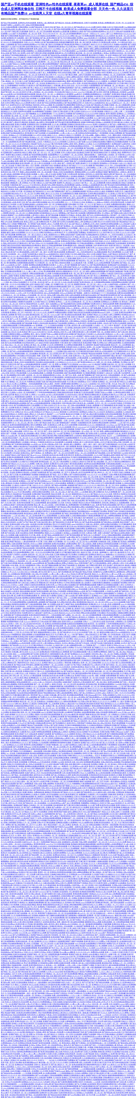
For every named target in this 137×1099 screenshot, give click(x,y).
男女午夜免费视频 (114, 252)
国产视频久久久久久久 (100, 647)
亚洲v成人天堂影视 (64, 490)
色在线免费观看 (6, 552)
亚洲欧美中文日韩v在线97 (59, 464)
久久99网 (113, 1073)
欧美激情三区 (73, 794)
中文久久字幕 (81, 200)
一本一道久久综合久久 (35, 234)
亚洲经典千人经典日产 (116, 528)
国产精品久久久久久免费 (93, 490)
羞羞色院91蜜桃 (99, 79)
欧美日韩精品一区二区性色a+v (71, 1041)
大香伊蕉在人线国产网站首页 (112, 539)
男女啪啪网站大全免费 (26, 779)
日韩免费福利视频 (99, 62)
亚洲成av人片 (13, 135)
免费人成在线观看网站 (64, 693)
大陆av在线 (38, 783)
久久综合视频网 (125, 615)
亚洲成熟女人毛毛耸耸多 (108, 163)
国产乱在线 (98, 643)
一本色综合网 (77, 150)
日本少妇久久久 (101, 336)
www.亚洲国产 (118, 416)
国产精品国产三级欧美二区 (107, 691)
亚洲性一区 (91, 347)
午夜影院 (41, 442)
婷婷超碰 (46, 667)
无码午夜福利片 (53, 1019)
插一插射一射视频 (127, 187)
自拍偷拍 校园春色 (77, 176)
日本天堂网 (39, 388)
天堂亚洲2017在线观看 (47, 490)
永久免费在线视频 (27, 900)
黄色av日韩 (59, 883)
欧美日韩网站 (35, 349)
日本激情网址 (124, 881)
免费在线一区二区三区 (111, 1036)
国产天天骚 (14, 474)
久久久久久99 (31, 29)
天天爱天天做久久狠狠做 (121, 472)
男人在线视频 (116, 120)
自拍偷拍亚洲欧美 (9, 619)
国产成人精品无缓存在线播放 (36, 202)
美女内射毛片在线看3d (82, 59)
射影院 (117, 455)
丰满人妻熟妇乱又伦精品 (10, 483)
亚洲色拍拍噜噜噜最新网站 (20, 425)
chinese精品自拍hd (63, 457)
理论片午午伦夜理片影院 (106, 222)
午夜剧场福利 (51, 907)
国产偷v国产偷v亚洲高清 (76, 831)
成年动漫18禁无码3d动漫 (19, 861)
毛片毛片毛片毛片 (104, 209)
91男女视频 (121, 1084)
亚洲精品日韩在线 (74, 124)
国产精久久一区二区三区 (105, 260)
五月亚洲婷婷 (40, 62)
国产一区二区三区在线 (106, 835)
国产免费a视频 (95, 308)
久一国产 (110, 617)
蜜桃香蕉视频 (88, 407)
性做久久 (124, 1021)
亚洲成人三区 (67, 1077)
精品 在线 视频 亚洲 (72, 764)
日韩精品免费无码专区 (43, 723)
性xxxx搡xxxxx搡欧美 (64, 487)
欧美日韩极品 (73, 1015)
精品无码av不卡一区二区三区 (22, 193)
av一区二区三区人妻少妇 (24, 423)
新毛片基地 (57, 727)
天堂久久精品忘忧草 (68, 152)
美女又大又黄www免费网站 (17, 384)
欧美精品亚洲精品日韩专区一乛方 (82, 146)
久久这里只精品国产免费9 (54, 764)
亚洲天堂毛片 (108, 44)
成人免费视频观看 (72, 505)
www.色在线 (44, 310)
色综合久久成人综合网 (104, 892)
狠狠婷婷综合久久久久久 (81, 494)
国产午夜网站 (52, 595)
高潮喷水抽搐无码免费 (28, 64)
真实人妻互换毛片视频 (24, 379)
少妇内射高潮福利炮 (108, 1082)
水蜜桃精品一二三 (34, 619)
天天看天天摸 (57, 280)
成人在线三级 (105, 898)
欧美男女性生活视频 (66, 334)
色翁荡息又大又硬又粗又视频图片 (78, 706)
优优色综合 (32, 79)
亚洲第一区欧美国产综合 (44, 165)
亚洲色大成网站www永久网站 (16, 88)
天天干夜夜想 (6, 652)
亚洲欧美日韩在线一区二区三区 (39, 708)
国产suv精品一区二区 (36, 639)
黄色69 (75, 881)
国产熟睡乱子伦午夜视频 (88, 859)
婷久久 (87, 308)
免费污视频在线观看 (79, 870)
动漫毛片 (21, 874)
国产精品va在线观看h (59, 485)
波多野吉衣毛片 (15, 105)
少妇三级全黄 (13, 481)
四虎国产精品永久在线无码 (40, 935)
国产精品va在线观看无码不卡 (55, 535)
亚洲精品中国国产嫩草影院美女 (107, 172)
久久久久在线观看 (64, 427)
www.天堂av (18, 66)
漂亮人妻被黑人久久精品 (83, 144)
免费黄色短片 (127, 152)
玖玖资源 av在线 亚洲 (65, 1036)
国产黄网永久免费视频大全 (110, 446)
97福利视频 (107, 924)
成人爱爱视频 (36, 946)
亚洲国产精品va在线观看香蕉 (35, 410)
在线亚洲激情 (54, 343)
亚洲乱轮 (125, 684)
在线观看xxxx (55, 304)
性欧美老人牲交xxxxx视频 (42, 105)
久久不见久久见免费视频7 (70, 848)
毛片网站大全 (102, 343)
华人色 (94, 933)
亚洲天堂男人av (91, 247)
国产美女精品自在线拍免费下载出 (68, 306)
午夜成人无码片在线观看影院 (63, 172)
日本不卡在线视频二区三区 (71, 178)
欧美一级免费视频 (73, 1067)
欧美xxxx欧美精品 (7, 1067)
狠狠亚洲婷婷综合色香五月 (53, 905)
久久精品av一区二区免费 (113, 1028)
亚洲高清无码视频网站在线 (26, 291)
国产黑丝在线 (23, 972)
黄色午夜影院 (111, 113)
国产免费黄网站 (71, 915)
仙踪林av (78, 185)
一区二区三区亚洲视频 (74, 148)
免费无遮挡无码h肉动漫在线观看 (52, 889)
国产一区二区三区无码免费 (64, 453)
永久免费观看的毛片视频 (69, 193)
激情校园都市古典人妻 (58, 654)
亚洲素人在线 (61, 630)
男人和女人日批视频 (31, 943)
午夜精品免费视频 (93, 515)
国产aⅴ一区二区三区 (52, 282)
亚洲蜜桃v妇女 (91, 528)
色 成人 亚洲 (94, 505)
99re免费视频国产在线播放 (42, 111)
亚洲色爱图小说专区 (121, 907)
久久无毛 (57, 150)
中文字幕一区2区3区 (37, 282)
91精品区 (110, 273)
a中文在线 (52, 174)
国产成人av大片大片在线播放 (15, 559)
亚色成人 (33, 442)
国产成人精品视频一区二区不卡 (102, 461)
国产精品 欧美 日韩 (76, 550)
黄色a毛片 (8, 980)
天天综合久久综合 (78, 202)
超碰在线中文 (70, 448)
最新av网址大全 (14, 206)
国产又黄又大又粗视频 (23, 360)
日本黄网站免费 (45, 124)
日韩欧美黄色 (56, 403)
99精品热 (47, 308)
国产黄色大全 (46, 96)
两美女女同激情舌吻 (37, 440)
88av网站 (23, 1060)
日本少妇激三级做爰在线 (93, 399)
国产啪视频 (78, 293)
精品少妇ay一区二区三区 (14, 345)
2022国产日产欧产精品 (24, 522)
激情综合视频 (6, 485)
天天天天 (93, 729)
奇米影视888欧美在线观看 (25, 94)
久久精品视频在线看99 (78, 515)
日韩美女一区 (63, 1034)
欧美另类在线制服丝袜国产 (42, 660)
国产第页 (109, 79)
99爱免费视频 (115, 29)
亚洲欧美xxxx (36, 1039)
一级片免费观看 (67, 520)
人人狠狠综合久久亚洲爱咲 (63, 94)
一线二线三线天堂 (32, 781)
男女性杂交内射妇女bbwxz (121, 349)
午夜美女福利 (57, 559)
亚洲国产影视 (61, 174)
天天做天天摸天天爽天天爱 (66, 109)
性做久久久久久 (71, 92)
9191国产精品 (121, 619)
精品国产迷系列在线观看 (39, 591)
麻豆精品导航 (107, 963)
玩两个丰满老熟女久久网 (52, 425)
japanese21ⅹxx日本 (103, 170)
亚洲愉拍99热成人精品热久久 (116, 338)
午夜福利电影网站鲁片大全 (51, 969)
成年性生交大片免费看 (42, 775)
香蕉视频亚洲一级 (57, 90)
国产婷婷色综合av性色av (42, 790)
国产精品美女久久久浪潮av (109, 1000)
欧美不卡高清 (36, 103)
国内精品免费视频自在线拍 (40, 753)
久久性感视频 (15, 1017)
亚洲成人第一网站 (16, 580)
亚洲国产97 (87, 699)
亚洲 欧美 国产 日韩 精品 (60, 987)
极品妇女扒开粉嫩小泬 (74, 414)
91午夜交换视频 (97, 111)
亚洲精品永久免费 (90, 222)
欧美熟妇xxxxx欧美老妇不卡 (54, 232)
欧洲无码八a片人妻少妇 (40, 170)
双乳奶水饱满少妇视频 (70, 120)
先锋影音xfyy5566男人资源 (62, 356)
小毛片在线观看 (101, 794)
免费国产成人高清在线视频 (48, 1017)
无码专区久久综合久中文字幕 (24, 885)
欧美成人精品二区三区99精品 (15, 118)
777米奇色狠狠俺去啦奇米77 (116, 624)
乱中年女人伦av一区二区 (17, 768)
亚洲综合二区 (114, 330)
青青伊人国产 (63, 550)
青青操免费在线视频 (80, 894)
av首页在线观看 (86, 325)
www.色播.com (119, 574)
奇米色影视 (58, 144)
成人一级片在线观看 (79, 738)
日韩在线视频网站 (68, 559)
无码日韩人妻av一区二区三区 (102, 654)
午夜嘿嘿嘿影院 (94, 85)
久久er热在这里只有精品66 (103, 334)
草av (131, 647)
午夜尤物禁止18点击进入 (38, 846)
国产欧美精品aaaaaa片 (42, 206)
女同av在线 (24, 524)
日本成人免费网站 (81, 1073)
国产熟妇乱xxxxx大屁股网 (81, 902)
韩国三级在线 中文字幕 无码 (41, 727)
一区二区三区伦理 (109, 77)
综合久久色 (89, 126)
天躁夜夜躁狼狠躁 (112, 550)
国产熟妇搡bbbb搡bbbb (53, 563)
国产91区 (85, 729)
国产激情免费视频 (125, 1019)
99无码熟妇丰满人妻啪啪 (69, 740)
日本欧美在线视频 (38, 747)
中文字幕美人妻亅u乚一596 (65, 634)
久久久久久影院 (113, 948)
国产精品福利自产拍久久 (125, 222)
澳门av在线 (56, 368)
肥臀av (66, 474)
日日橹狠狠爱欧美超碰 (93, 297)
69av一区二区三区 (75, 100)
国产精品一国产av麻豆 (18, 691)
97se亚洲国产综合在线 (76, 561)
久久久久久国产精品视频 (123, 109)
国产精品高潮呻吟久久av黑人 (77, 211)
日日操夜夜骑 (87, 62)
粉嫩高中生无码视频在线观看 (117, 142)
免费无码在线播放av (34, 833)
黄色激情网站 (11, 263)
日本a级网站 (50, 688)
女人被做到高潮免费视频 (65, 209)
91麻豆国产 (38, 613)
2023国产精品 (96, 137)
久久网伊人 (33, 394)
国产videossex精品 (24, 667)
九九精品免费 (48, 321)
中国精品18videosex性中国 (36, 358)
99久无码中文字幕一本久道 (107, 384)
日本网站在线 (83, 554)
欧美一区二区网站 (70, 898)
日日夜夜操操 (73, 159)
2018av (70, 440)
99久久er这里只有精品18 (33, 412)
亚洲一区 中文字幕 (88, 1095)
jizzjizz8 (85, 33)
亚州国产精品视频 (35, 518)
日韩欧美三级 (76, 963)
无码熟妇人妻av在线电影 (125, 872)
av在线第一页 (112, 155)
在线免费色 (122, 745)
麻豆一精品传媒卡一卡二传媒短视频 (50, 528)
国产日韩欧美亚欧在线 (52, 388)
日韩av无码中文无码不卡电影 (52, 978)
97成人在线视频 (86, 608)
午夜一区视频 (88, 263)
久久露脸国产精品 (114, 81)
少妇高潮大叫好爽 (36, 524)
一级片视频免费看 (121, 247)
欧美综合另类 (95, 714)
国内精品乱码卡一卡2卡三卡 (40, 226)
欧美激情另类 (29, 211)
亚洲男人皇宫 (25, 53)
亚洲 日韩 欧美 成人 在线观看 (83, 403)
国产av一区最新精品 (103, 349)
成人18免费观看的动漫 (117, 894)
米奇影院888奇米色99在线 (74, 377)
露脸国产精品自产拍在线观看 (104, 226)
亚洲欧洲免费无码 (83, 626)
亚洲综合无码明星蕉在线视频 (118, 62)
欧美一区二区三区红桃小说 (111, 507)
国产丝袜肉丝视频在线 (18, 838)
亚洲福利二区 (103, 157)
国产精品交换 (86, 574)
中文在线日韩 (60, 92)
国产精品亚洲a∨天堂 (8, 113)
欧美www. (124, 924)
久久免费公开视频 (72, 390)
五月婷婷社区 (66, 410)
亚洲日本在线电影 (19, 954)
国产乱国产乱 (26, 660)
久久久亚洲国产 (78, 336)
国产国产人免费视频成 (82, 269)
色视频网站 (37, 420)
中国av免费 (45, 40)
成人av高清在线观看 (51, 293)
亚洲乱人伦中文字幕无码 (103, 442)
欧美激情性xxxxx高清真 (51, 241)
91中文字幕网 (63, 736)
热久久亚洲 (46, 297)
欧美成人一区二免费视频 (119, 708)
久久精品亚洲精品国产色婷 (93, 150)
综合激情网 (59, 442)
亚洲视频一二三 (41, 325)
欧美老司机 (5, 688)
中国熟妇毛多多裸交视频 (42, 120)
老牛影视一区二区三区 (23, 250)
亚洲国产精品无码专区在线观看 (24, 159)
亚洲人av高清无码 (43, 79)
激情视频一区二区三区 (46, 100)
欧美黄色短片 (39, 799)
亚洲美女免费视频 (83, 304)
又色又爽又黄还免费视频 (90, 1088)
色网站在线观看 (75, 340)
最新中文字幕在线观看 (126, 729)
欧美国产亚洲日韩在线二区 (83, 282)
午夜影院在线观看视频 (9, 209)
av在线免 (23, 554)
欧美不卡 (59, 126)
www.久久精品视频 (128, 604)
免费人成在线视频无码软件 (25, 189)
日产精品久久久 (27, 812)
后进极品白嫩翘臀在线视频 (122, 440)
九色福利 (128, 202)
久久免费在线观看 (47, 470)
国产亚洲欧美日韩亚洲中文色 (95, 68)
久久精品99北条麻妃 (105, 319)
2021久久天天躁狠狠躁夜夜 (13, 42)
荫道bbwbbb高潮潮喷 (48, 36)
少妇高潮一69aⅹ (10, 57)
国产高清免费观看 (71, 974)
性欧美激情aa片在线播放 (126, 887)
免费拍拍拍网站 (61, 312)
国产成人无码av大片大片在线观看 (41, 243)
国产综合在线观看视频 (81, 578)
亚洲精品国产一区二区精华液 (72, 818)
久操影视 (23, 732)
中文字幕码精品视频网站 (124, 57)
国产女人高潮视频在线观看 (76, 191)
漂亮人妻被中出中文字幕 (28, 507)
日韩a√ (38, 565)
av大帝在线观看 (19, 840)
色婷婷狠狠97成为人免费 (22, 1080)
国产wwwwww (24, 185)
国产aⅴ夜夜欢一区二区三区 (62, 807)
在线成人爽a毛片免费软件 (74, 386)
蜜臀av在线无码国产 (68, 234)
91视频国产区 (20, 1097)
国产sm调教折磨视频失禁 (50, 70)
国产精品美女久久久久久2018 (71, 632)
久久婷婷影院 (99, 291)
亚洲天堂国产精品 (32, 1030)
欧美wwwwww (86, 124)
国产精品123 (75, 721)
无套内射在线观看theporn (110, 939)
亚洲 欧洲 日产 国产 (125, 254)
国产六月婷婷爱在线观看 (83, 161)
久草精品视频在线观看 (9, 582)
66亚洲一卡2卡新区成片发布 (121, 42)
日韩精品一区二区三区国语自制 (114, 75)
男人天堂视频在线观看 (101, 708)
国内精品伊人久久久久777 (57, 258)
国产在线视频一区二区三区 (27, 913)
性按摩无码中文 (92, 232)
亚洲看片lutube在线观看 (96, 321)
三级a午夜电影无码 (61, 321)
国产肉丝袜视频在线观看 (38, 155)
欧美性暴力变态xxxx (80, 481)
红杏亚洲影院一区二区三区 (27, 33)
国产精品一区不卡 (56, 474)
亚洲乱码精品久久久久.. (127, 569)
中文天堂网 (55, 226)
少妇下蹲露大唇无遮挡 (93, 565)
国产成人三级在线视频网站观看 (29, 209)
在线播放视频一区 (125, 502)
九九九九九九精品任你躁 (19, 401)
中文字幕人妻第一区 (36, 535)
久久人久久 (83, 384)
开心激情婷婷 (88, 345)
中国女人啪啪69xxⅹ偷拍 (95, 139)
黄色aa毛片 (114, 49)
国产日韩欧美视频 (11, 36)
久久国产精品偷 (129, 481)
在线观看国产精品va (92, 507)
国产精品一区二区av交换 (89, 477)
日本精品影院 (13, 228)
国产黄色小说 (15, 53)
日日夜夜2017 (115, 606)
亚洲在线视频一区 (108, 922)
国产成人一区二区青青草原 (97, 250)
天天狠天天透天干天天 (125, 952)
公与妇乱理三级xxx (90, 129)
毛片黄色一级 (121, 297)
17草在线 (130, 654)
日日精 (62, 189)
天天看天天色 (79, 628)
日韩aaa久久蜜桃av (126, 768)
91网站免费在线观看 (81, 760)
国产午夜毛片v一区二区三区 (20, 881)
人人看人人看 (43, 174)
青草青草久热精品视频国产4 (105, 593)
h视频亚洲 (13, 183)
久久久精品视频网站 (99, 386)
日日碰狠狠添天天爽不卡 (86, 619)
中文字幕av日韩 (83, 701)
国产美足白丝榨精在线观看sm (95, 31)
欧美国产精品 (99, 704)
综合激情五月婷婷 (83, 152)
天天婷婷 (109, 416)
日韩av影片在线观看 (122, 31)
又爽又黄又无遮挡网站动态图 (56, 57)
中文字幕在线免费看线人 (85, 243)
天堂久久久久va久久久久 (34, 321)
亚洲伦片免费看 (20, 124)
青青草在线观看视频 (67, 260)
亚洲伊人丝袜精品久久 (101, 124)
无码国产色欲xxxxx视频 (49, 334)
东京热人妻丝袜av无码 (55, 332)
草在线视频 (83, 589)
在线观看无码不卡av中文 (21, 876)
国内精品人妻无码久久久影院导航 (90, 174)
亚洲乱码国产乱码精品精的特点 (12, 133)
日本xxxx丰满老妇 (66, 293)
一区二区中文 (76, 982)
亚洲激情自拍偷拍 (66, 628)
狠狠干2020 (30, 1010)
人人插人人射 (36, 176)
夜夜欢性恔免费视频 (91, 206)
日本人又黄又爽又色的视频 (23, 922)
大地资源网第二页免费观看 (52, 420)
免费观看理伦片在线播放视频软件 (66, 438)
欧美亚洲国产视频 (89, 343)
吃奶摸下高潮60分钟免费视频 (113, 846)
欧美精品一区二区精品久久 (45, 109)
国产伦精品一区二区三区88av (116, 665)
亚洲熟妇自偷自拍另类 (39, 487)
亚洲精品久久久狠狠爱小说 (111, 301)
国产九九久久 (15, 366)
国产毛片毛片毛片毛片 (102, 360)
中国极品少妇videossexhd (60, 416)
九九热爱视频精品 (11, 85)
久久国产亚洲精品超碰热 (31, 81)
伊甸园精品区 (16, 634)
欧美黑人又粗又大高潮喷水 (13, 898)
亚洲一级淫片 (28, 247)
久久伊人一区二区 (55, 589)
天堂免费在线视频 (25, 135)
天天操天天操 (24, 98)
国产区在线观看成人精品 (74, 989)
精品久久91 (106, 812)
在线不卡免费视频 (124, 740)
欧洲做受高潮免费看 (87, 892)
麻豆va (119, 1088)
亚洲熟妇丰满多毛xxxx (24, 258)
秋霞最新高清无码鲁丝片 (75, 1000)
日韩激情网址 (98, 448)
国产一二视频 (10, 310)
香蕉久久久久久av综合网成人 (83, 755)
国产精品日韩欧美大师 (61, 477)
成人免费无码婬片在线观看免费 (91, 719)
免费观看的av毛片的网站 (110, 498)
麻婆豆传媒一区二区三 (115, 578)
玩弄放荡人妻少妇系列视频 (27, 870)
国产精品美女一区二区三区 (86, 260)
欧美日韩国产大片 (21, 734)
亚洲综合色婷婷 (103, 513)
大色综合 (68, 502)
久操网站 (36, 470)
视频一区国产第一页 (44, 356)
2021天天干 (110, 31)
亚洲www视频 (128, 228)
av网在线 (115, 563)
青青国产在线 (35, 224)
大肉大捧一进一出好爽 (100, 1004)
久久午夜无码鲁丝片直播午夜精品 (44, 466)
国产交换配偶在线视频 (115, 734)
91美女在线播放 (60, 483)
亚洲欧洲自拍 (44, 652)
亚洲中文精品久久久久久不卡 (72, 976)
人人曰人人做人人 (75, 289)
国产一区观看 (23, 265)
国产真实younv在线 (22, 314)
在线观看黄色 (30, 565)
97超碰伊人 (54, 180)
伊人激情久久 (68, 256)
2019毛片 (124, 643)
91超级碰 (129, 183)
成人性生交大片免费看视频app (41, 1002)
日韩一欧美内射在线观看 (21, 502)
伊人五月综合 (25, 632)
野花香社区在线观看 (94, 559)
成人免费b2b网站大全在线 (75, 930)
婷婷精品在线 (54, 260)
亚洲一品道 (77, 375)
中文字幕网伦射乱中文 (121, 351)
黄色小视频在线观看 (96, 278)
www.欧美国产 (49, 606)
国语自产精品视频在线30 (80, 511)
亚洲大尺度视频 (27, 429)
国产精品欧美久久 (39, 191)
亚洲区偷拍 (116, 94)
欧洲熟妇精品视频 (102, 256)
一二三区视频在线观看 (92, 189)
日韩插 (50, 812)
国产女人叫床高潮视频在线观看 (114, 758)
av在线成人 (129, 574)
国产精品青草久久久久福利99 (63, 498)
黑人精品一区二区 (128, 848)
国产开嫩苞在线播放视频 (55, 915)
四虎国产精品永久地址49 (81, 502)
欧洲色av (51, 537)
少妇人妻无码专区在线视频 (102, 987)
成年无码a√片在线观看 (57, 591)
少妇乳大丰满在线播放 (19, 982)
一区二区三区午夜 (52, 62)
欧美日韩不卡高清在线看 (87, 323)
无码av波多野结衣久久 (72, 371)
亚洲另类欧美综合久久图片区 (36, 46)
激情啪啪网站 (52, 239)
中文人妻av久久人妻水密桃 (67, 139)
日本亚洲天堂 (98, 96)
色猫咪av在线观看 (120, 44)
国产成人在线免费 (42, 561)
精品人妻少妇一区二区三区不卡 (107, 88)
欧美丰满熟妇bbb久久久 (89, 388)
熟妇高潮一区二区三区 (26, 561)
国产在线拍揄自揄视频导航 (45, 587)
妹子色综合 (45, 178)
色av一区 (66, 405)
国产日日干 (108, 911)
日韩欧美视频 (85, 786)
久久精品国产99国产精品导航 (116, 269)
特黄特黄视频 (48, 518)
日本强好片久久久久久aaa (20, 306)
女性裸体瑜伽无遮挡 (118, 773)
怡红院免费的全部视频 (47, 546)
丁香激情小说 (10, 509)
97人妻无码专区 (73, 412)
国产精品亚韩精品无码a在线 (11, 598)
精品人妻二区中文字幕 (22, 131)
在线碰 (83, 122)
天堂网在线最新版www (26, 325)
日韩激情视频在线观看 (65, 269)
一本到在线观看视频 (69, 366)
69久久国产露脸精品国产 (56, 191)
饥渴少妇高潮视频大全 (18, 859)
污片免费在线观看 (88, 36)
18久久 (38, 576)
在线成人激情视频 (117, 170)
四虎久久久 (81, 1019)
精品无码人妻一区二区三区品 (71, 62)
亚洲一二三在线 (112, 312)
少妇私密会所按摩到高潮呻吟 (26, 1013)
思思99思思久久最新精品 (36, 1015)
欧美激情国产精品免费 (112, 669)
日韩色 (46, 180)
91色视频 (91, 131)
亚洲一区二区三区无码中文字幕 (19, 92)
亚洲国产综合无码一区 (124, 427)
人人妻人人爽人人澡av (85, 360)
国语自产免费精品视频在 (74, 531)
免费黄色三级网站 (50, 1036)
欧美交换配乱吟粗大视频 (112, 340)
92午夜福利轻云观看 (64, 870)
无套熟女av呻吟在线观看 (119, 513)
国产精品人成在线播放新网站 (45, 269)
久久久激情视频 (102, 371)
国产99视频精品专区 (36, 468)
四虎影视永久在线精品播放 (68, 835)
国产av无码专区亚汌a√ (84, 239)
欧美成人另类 (25, 451)
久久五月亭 (103, 420)
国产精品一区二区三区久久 (63, 27)
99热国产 (74, 423)
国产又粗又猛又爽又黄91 (43, 522)
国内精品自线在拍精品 (91, 939)
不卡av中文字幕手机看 (54, 66)
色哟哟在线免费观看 (43, 732)
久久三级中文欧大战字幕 (103, 118)
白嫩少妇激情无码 (21, 535)
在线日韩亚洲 (123, 991)
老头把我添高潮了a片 (30, 343)
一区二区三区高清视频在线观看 (104, 161)
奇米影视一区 (36, 306)
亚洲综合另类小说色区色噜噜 (26, 107)
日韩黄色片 (106, 457)
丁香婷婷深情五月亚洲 (11, 269)
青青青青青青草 (39, 844)
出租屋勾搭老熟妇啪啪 (76, 569)
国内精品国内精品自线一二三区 (89, 366)
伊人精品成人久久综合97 (71, 183)
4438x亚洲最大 (94, 954)
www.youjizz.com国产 (63, 247)
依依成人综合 (28, 790)
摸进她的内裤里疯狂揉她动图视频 (83, 844)
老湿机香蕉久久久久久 (86, 425)
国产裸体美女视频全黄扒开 (91, 394)
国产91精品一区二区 (36, 401)
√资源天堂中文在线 (35, 319)
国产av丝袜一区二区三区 (91, 969)
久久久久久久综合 (108, 662)
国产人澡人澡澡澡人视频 (87, 544)
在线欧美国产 (22, 286)
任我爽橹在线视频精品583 (92, 94)
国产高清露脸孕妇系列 (22, 405)
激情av (76, 693)
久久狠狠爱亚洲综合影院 (30, 1058)
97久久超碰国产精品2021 (82, 855)
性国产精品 (130, 602)
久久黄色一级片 (43, 304)
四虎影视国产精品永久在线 (111, 611)
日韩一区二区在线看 (44, 172)
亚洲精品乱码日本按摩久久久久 (25, 686)
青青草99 (116, 494)
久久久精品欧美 (76, 263)
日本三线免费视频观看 (65, 59)
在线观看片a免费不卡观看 (79, 749)
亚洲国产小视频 (19, 848)
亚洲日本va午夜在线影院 (104, 351)
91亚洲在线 (102, 38)
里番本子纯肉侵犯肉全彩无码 (87, 241)
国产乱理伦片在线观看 (65, 222)
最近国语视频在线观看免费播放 (115, 688)
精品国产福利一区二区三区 (11, 660)
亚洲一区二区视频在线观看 (36, 1097)
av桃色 (16, 75)
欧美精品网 (29, 799)
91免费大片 (20, 310)
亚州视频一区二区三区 (66, 708)
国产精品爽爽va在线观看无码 (124, 771)
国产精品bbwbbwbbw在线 (111, 1032)
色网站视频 (118, 827)
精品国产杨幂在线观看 (102, 345)
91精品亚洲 (33, 734)
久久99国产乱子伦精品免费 (28, 461)
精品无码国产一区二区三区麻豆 (59, 825)
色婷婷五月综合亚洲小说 (119, 418)
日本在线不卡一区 (68, 496)
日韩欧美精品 (105, 120)
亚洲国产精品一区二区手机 (104, 1090)
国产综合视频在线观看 (78, 652)
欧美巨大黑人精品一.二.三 (61, 833)
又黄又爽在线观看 (125, 49)
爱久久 (47, 580)
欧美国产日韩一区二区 (90, 632)
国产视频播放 (31, 113)
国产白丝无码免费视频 (13, 343)
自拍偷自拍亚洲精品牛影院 (109, 46)
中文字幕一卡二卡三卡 (84, 204)
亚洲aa (11, 459)
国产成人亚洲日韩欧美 (48, 38)
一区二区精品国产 (18, 557)
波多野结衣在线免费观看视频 (94, 464)
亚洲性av (54, 751)
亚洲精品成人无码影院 (118, 92)
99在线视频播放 (130, 649)
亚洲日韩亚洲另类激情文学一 (98, 379)
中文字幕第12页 (125, 673)
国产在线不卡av (83, 265)
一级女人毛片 (71, 118)
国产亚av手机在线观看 (11, 727)
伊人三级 (68, 332)
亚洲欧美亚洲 (116, 818)
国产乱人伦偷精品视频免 (67, 360)
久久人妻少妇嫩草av (8, 639)
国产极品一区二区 (97, 833)
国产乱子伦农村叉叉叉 (84, 537)
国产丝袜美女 (65, 70)
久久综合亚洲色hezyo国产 (56, 803)
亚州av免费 (51, 295)
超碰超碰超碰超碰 (63, 397)
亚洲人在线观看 (94, 397)
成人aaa (78, 36)
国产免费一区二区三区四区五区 (121, 237)
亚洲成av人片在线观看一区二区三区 (33, 295)
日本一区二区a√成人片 (45, 29)
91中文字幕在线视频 (74, 129)
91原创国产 (106, 533)
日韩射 (100, 466)
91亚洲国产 (107, 94)
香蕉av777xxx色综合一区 (12, 550)
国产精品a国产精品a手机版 (30, 366)
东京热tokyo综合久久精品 (95, 191)
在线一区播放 (46, 807)
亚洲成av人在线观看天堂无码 (106, 122)
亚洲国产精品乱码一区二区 (125, 200)
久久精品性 (127, 412)
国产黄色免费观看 (27, 206)
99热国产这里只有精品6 (20, 137)
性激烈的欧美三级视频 (111, 643)
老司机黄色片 (30, 133)
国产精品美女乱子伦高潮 (83, 334)
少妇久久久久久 (35, 662)
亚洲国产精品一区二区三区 (37, 954)
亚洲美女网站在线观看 (100, 423)
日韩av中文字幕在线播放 (109, 546)
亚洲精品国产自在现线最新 (116, 243)
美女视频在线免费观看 (75, 695)
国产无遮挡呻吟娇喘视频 (20, 444)
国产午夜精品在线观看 (35, 308)
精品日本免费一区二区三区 (61, 494)
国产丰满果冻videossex (32, 161)
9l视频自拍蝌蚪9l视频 (14, 237)
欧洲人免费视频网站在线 (71, 96)
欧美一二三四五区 (104, 1015)
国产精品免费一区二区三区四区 (64, 626)
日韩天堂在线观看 (29, 237)
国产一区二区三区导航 (13, 721)
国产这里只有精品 (126, 55)
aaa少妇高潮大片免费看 (84, 51)
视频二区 (46, 604)
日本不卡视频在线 (88, 788)
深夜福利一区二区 (68, 196)
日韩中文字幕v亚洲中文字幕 (63, 111)
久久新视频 (7, 876)
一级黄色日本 (124, 850)
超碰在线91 (26, 144)
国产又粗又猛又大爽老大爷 (28, 582)
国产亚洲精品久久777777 (85, 630)
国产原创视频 (68, 126)
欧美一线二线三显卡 (76, 273)
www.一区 (110, 896)
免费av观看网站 (48, 783)
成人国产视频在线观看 (50, 565)
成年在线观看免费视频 (117, 965)
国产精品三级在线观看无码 (72, 513)
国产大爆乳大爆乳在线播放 (11, 608)
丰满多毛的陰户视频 (107, 732)
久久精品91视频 (63, 515)
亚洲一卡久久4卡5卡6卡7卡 (48, 33)
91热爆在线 (102, 541)
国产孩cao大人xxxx (34, 455)
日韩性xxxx (31, 838)
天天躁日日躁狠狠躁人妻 (97, 40)
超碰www (100, 202)
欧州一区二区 (16, 40)
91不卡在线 (114, 267)
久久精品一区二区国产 (45, 291)
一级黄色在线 (101, 155)
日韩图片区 (100, 492)
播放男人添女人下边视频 (50, 224)
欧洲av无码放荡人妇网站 (67, 636)
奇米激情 (28, 939)
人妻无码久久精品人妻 (39, 215)
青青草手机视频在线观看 (71, 388)
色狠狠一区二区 (115, 105)
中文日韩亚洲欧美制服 (61, 844)
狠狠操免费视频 (106, 736)
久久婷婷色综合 (88, 935)
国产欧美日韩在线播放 (108, 505)
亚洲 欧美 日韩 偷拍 (53, 768)
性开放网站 (115, 263)
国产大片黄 (92, 738)
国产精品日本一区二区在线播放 (88, 109)
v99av (111, 327)
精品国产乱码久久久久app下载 (42, 144)
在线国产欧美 (88, 710)
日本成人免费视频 (115, 133)
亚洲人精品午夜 (69, 351)
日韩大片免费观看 (55, 658)
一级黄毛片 (87, 293)
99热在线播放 (56, 615)
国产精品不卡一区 (18, 126)
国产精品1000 (104, 887)
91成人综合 (33, 755)
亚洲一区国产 (11, 377)
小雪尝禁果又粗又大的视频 (37, 820)
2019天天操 (122, 444)
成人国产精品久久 (111, 139)
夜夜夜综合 (28, 420)
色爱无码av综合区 (16, 490)
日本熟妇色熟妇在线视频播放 (46, 569)
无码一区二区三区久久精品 (72, 935)
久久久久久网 (112, 740)
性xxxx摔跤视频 (129, 459)
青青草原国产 (84, 563)
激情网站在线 (18, 222)
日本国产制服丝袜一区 (53, 745)
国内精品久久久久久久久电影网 (52, 531)
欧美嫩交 (6, 801)
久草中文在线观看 (43, 163)
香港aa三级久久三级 (31, 222)
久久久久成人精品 (61, 159)
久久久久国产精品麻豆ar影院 (104, 455)
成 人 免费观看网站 (50, 72)
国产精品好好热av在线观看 (58, 55)
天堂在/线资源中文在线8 (123, 319)
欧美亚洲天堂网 (60, 198)
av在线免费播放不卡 (117, 844)
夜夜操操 (63, 412)
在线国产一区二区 (47, 364)
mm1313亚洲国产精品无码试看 (52, 712)
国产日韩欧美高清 (75, 343)
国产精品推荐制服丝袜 (98, 265)
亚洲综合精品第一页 (23, 941)
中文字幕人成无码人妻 (72, 325)
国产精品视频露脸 (53, 410)
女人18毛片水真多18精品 (42, 135)
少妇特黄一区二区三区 (33, 375)
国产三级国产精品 (67, 604)
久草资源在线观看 (48, 209)
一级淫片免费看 (124, 176)
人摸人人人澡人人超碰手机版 (107, 284)
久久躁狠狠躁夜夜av (96, 358)
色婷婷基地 (127, 972)
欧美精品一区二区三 (17, 312)
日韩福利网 (111, 38)
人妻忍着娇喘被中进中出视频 (67, 907)
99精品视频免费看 (114, 535)
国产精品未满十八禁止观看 (44, 150)
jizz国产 (126, 732)
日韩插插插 (47, 544)
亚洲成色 (32, 122)
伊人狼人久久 (110, 219)
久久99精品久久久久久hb (10, 987)
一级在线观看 (37, 751)
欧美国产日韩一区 (65, 79)
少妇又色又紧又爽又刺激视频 (63, 429)
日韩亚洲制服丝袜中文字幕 (31, 347)
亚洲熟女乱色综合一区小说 (120, 53)
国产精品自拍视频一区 (43, 211)
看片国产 (118, 356)
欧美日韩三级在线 (9, 100)
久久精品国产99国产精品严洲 (92, 286)
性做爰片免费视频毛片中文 (39, 636)
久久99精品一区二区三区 (61, 49)
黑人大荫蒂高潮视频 (91, 576)
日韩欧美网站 (23, 27)
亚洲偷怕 (51, 301)
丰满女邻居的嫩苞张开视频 (101, 956)
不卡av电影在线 (12, 500)
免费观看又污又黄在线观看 (65, 167)
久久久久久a (47, 200)
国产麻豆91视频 (71, 75)
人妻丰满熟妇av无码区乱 (78, 321)
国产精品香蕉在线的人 (44, 85)
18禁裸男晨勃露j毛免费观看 (58, 68)
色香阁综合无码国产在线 (36, 381)
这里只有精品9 (113, 55)
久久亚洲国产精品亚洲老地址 (75, 1056)
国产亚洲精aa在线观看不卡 (37, 691)
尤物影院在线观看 (61, 100)
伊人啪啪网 (23, 319)
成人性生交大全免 (14, 332)
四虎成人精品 (116, 152)
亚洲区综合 (100, 649)
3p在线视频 (78, 621)
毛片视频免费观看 (89, 373)
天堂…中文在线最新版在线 (125, 580)
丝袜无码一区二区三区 (115, 364)
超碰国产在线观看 (44, 734)
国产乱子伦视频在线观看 (94, 561)
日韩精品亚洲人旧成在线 (43, 351)
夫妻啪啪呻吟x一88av (73, 1021)
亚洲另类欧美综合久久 (37, 965)
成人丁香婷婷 (55, 178)
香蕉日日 (92, 766)
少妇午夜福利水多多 (100, 245)
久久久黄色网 (62, 319)
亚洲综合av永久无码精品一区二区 (45, 835)
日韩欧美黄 (112, 794)
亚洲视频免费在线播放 (91, 762)
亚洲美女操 (109, 1058)
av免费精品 (9, 131)
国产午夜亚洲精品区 (109, 444)
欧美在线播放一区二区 (38, 1067)
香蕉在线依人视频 (68, 1043)
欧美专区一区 (30, 312)
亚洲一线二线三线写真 (83, 42)
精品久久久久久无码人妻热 (15, 781)
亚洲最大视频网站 (27, 51)
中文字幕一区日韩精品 (24, 191)
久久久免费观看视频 (44, 113)
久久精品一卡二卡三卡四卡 (103, 325)
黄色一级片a (41, 239)
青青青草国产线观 (60, 812)
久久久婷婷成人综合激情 (12, 842)
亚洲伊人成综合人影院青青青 (105, 587)
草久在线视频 (58, 105)
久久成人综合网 (18, 211)
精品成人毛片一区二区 (44, 94)
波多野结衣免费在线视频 (109, 224)
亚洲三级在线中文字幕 (61, 317)
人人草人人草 (128, 178)
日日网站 (37, 193)
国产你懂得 (48, 894)
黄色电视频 (66, 589)
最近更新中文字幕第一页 (98, 55)
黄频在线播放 (62, 673)
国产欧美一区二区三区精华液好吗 (29, 219)
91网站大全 (19, 412)
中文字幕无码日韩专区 (35, 293)
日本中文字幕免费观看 (82, 796)
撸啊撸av (130, 727)
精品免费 (32, 576)
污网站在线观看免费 (36, 273)
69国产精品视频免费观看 (73, 373)
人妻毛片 (73, 987)
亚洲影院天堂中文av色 (126, 167)
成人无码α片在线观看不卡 (19, 282)
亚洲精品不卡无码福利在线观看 (14, 1086)
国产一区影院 (67, 163)
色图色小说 (39, 714)
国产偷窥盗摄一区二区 (109, 85)
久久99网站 (34, 230)
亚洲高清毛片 (44, 654)
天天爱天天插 (109, 1026)
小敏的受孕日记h (101, 116)
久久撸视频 (48, 373)
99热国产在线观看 (108, 137)
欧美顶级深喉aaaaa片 (71, 972)
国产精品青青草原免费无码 (107, 295)
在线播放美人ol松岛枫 (70, 842)
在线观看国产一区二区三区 (108, 569)
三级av (105, 595)
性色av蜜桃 (123, 59)
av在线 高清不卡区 (18, 202)
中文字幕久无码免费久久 (94, 669)
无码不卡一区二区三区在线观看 (40, 31)
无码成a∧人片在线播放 (42, 995)
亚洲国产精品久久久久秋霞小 (93, 219)
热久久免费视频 (94, 301)
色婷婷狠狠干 (31, 392)
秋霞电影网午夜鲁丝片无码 (104, 200)
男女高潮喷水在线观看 (127, 131)
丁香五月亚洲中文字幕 (22, 83)
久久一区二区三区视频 (52, 152)
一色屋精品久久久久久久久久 (47, 1008)
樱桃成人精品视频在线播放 (88, 974)
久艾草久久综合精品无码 (88, 1015)
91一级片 (110, 552)
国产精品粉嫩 (53, 215)
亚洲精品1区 (100, 913)
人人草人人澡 (10, 107)
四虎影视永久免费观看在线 (106, 788)
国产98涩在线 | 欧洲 (12, 533)
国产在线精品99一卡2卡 (100, 993)
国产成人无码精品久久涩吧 (61, 775)
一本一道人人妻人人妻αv (54, 719)
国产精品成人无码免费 (55, 1032)
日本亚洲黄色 (94, 950)
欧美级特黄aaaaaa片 (98, 312)
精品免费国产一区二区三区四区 (91, 390)
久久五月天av (39, 827)
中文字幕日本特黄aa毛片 (109, 1019)
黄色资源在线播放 (76, 464)
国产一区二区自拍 (38, 83)
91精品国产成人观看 (42, 90)
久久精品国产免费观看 (82, 926)
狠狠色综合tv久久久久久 (123, 33)
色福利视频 (34, 546)
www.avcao (82, 427)
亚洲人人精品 (27, 120)
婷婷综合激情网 (108, 304)
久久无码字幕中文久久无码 (109, 232)
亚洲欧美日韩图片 (30, 418)
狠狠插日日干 (122, 358)
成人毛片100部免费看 (89, 157)
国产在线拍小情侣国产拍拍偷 (83, 368)
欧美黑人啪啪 (81, 887)
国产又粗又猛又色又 (99, 375)
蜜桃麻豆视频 (47, 176)
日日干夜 (76, 353)
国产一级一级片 (41, 252)
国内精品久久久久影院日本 (82, 487)
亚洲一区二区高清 (74, 286)
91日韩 (92, 254)
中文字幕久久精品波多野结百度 (64, 200)
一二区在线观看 (128, 111)
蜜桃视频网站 (39, 533)
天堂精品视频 (130, 170)
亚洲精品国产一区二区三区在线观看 (39, 539)
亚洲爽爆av (42, 446)
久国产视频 (102, 881)
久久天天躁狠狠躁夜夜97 (102, 144)
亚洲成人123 (56, 51)
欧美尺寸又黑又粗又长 (115, 159)
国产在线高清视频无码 (87, 1086)
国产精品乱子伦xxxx (87, 593)
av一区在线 (11, 753)
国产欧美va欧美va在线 (102, 51)
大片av (86, 451)
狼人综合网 (114, 716)
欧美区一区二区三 (40, 258)
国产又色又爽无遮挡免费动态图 (64, 660)
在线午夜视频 (10, 714)
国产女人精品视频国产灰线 (38, 286)
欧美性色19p (49, 442)
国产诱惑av (28, 580)
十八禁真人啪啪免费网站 (80, 70)
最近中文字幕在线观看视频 (52, 245)
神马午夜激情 (107, 72)
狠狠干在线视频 (85, 781)
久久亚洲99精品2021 (65, 760)
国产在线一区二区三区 (56, 1069)
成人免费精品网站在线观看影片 (116, 206)
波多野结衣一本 (89, 976)
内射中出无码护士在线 (11, 946)
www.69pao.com (111, 425)
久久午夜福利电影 (27, 269)
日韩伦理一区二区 (83, 814)
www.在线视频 (8, 1088)
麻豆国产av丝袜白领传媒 (100, 29)
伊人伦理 (41, 148)
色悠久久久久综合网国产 (23, 1088)
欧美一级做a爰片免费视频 (82, 245)
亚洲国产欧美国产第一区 (126, 930)
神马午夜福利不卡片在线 (112, 490)
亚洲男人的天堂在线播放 (121, 360)
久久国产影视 (58, 943)
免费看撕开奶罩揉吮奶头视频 (60, 742)
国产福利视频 (32, 148)
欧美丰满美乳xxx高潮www (105, 57)
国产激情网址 (24, 1056)
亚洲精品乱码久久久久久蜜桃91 (30, 857)
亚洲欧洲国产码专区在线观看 (104, 126)
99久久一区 (113, 107)
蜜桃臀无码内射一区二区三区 (14, 213)
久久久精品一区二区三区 (76, 541)
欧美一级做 (11, 738)
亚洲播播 (124, 1010)
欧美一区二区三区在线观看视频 (65, 913)
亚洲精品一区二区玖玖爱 (107, 381)
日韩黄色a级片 (50, 379)
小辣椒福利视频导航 (55, 686)
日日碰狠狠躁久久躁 (79, 170)
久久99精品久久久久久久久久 (66, 362)
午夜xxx (80, 1008)
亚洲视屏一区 (79, 135)
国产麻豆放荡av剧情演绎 (60, 809)
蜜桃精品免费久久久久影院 (85, 172)
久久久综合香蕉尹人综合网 (37, 55)
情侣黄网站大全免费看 (84, 118)
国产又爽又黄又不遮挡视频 (18, 31)
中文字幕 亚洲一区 (38, 991)
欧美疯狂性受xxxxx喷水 (93, 1036)
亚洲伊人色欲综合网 (40, 323)
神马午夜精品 (125, 66)
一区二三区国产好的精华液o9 (90, 72)
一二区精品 (83, 907)
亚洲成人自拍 (125, 353)
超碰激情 (71, 485)
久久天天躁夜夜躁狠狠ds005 (11, 120)
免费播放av (62, 213)
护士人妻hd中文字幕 (97, 665)
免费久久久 (104, 107)
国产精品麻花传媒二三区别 (32, 142)
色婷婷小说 (39, 42)
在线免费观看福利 (81, 604)
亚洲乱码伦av (25, 453)
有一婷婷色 (42, 595)
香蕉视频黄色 (96, 502)
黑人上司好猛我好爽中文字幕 (121, 165)
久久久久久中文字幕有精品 (107, 729)
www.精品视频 (103, 217)
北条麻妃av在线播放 (111, 150)
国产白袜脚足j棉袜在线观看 (81, 896)
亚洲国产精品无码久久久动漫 (53, 1021)
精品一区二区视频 (39, 345)
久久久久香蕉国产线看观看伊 (84, 116)
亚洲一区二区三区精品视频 (91, 662)
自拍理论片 (119, 738)
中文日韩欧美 (94, 163)
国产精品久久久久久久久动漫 (27, 477)
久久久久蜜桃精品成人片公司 (85, 256)
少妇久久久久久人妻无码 (31, 70)
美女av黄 (121, 384)
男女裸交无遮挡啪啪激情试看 (87, 1006)
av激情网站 (33, 697)
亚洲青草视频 (90, 57)
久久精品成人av (60, 77)
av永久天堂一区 (81, 338)
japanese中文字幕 (24, 176)
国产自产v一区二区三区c (41, 416)
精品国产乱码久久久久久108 (29, 36)
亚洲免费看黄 (68, 245)
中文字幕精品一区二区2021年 (48, 157)
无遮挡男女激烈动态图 (110, 673)
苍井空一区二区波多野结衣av (52, 1045)
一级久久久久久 (84, 228)
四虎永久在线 (89, 336)
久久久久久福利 (62, 1062)
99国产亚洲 (111, 40)
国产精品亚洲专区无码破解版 (48, 656)
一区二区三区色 (38, 580)
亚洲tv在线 (9, 75)
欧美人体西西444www (52, 234)
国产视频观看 (72, 265)
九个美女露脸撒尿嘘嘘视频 (82, 66)
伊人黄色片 (65, 866)
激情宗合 (24, 468)
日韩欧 (62, 390)
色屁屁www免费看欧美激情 (118, 576)
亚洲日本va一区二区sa (81, 356)
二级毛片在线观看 (84, 75)
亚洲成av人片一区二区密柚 (39, 137)
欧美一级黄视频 (87, 96)
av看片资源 (11, 260)
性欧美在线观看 (59, 252)
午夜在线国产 (40, 956)
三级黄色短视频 (110, 239)
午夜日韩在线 (67, 403)
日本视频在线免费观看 (60, 273)
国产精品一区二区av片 (74, 771)
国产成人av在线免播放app (80, 29)
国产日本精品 (81, 857)
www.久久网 (23, 930)
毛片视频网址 (79, 978)
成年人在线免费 (85, 1062)
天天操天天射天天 (101, 965)
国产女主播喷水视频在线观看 (49, 230)
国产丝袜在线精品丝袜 (120, 1062)
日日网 (50, 252)
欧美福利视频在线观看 (71, 137)
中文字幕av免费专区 (31, 898)
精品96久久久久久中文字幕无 (69, 613)
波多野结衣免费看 (24, 111)
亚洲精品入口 (120, 1090)
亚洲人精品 (54, 920)
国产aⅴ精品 (97, 429)
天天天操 (18, 81)
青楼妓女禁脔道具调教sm (93, 758)
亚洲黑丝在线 (123, 107)
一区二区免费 (30, 874)
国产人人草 (14, 319)
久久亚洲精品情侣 (88, 1058)
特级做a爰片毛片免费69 (68, 554)
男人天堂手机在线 (85, 401)
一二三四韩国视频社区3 (58, 310)
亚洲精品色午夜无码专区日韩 (44, 868)
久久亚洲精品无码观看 (56, 716)
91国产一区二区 (88, 768)
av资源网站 (103, 974)
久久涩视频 (88, 226)
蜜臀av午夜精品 (68, 563)
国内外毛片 (35, 621)
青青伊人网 (61, 118)
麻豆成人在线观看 (24, 563)
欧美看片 (52, 265)
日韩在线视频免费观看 (110, 615)
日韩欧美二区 (79, 1017)
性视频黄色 (110, 191)
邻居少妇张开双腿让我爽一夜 (68, 72)
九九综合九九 (127, 306)
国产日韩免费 (18, 747)
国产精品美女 (85, 137)
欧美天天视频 (122, 974)
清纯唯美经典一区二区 (11, 451)
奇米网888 (125, 468)
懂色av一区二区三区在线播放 (33, 721)
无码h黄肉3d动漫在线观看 (44, 362)
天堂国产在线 (91, 691)
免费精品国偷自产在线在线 (35, 557)
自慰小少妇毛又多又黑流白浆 (34, 66)
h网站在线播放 (117, 671)
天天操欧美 (21, 57)
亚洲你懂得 (131, 243)
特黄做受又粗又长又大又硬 (96, 816)
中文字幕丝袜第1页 (24, 466)
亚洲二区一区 (38, 152)
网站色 (41, 719)
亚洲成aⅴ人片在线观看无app (109, 90)
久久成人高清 (106, 604)
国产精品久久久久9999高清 (60, 667)
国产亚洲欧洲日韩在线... (20, 267)
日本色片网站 (10, 103)
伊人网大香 (70, 691)
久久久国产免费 (127, 252)
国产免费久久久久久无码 (16, 241)
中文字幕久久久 (19, 90)
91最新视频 (122, 814)
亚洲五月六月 (10, 317)
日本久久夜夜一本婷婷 (51, 384)
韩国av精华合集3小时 (82, 276)
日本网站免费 (73, 1062)
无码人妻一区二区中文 (78, 509)
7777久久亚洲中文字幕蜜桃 (62, 113)
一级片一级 (85, 967)
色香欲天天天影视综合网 (101, 42)
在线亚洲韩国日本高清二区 (13, 807)
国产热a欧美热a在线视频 (91, 522)
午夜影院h (54, 79)
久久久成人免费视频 (59, 124)
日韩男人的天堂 (69, 338)
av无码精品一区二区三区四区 (43, 92)
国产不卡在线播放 (36, 710)
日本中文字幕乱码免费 (115, 27)
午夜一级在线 (64, 444)
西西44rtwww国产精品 (50, 330)
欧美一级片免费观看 (68, 446)
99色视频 (33, 98)
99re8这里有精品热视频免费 (26, 693)
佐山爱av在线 (20, 29)
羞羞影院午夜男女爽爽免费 (78, 55)
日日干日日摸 (123, 64)
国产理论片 (121, 505)
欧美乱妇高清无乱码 (18, 1010)
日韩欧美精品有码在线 (64, 392)
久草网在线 (120, 792)
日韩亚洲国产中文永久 (66, 580)
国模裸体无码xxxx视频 (93, 922)
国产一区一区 (39, 684)
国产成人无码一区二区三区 (34, 278)
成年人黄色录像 (14, 51)
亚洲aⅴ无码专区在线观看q (74, 1023)
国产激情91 (79, 634)
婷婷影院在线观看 (18, 604)
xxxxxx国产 (12, 33)
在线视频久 (42, 336)
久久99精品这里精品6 (95, 725)
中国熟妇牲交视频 (110, 725)
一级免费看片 (29, 280)
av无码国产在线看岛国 (38, 472)
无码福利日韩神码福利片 (120, 1047)
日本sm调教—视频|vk (93, 135)
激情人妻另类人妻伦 (51, 924)
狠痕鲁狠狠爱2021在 (69, 349)
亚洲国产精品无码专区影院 (11, 245)
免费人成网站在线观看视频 (99, 49)
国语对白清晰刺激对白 (9, 176)
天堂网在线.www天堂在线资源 (46, 427)
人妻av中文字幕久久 (71, 90)
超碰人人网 (78, 222)
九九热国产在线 (97, 874)
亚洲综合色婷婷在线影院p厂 (88, 133)
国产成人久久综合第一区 (102, 407)
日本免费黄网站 (66, 368)
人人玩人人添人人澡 (102, 920)
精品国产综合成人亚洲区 (14, 278)
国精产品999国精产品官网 (90, 178)
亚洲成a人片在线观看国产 (47, 507)
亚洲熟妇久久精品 (76, 31)
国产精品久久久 (24, 1039)
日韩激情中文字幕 (121, 1026)
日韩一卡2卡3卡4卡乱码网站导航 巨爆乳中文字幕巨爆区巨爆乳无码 (55, 552)
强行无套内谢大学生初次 (111, 66)
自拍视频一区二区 (98, 868)
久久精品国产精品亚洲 (119, 209)
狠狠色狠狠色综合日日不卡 (64, 237)
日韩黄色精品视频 (128, 135)
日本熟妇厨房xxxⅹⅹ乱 (95, 198)
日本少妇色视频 (46, 1058)
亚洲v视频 (72, 204)
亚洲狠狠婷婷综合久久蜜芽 (77, 98)
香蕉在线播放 (6, 604)
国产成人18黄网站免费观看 (85, 88)
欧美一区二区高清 (97, 926)
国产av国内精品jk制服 (112, 641)
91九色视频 (41, 98)
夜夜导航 (68, 662)
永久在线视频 (77, 459)
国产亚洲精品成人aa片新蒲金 (85, 1049)
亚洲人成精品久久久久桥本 (79, 790)
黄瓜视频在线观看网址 (106, 684)
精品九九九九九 (96, 44)
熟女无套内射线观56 (52, 340)
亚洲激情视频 (100, 146)
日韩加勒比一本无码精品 (59, 217)
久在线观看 (68, 442)
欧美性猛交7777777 (99, 293)
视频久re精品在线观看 (28, 172)
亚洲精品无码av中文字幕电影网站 (76, 777)
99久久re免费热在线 (85, 822)
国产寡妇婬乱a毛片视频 (99, 105)
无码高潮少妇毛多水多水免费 (52, 455)
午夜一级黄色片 (6, 159)
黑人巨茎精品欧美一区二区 (78, 301)
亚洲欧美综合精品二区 (113, 917)
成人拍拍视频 (29, 433)
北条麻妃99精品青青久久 (35, 57)
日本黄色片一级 (93, 509)
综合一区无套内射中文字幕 (53, 1056)
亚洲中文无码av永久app (115, 645)
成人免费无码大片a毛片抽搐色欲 (32, 77)
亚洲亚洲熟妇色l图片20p (54, 671)
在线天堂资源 (128, 213)
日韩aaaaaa (119, 732)
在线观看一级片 (23, 38)
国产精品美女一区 (122, 630)
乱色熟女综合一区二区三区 (69, 330)
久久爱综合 (66, 939)
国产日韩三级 (49, 146)
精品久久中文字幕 (128, 124)
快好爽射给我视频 (65, 751)
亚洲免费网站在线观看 (119, 282)
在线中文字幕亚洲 (77, 317)
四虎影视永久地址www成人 (20, 487)
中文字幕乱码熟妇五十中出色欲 (115, 567)
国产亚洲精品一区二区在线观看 (72, 226)
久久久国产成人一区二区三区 (71, 230)
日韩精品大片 (83, 46)
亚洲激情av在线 (75, 788)
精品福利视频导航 (101, 330)
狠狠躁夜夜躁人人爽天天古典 (115, 561)
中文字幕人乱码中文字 (106, 98)
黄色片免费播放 (36, 425)
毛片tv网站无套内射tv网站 (77, 131)
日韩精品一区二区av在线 (97, 617)
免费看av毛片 (6, 224)
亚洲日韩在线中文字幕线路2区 (55, 799)
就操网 (59, 183)
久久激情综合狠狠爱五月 (10, 732)
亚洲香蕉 (101, 624)
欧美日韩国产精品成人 (13, 541)
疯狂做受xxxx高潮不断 (61, 31)
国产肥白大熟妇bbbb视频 (61, 263)
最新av (68, 1071)
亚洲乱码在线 (20, 1021)
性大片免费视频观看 (58, 831)
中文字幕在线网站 (98, 479)
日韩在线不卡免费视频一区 (15, 496)
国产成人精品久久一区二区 (54, 468)
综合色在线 (110, 621)
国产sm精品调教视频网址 (14, 956)
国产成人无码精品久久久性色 (24, 587)
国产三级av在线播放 (74, 407)
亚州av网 (10, 595)
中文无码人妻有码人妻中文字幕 (91, 438)
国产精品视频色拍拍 (51, 42)
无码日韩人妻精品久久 (110, 502)
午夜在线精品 (6, 729)
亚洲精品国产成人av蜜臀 (86, 349)
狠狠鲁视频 (67, 66)
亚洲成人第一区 (51, 608)
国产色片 (124, 455)
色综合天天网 (75, 574)
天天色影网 (57, 196)
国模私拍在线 (74, 1030)
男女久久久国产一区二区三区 (52, 946)
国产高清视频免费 (56, 256)
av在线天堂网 (44, 781)
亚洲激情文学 (11, 38)
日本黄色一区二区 (116, 801)
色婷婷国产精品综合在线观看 (91, 353)
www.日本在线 (110, 829)
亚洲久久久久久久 (115, 368)
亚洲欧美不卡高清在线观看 (84, 392)
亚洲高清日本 (19, 809)
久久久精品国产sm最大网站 (90, 120)
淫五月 (52, 126)
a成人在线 (129, 844)
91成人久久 (122, 163)
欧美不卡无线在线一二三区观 (89, 1082)
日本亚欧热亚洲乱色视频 (56, 984)
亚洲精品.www (45, 481)
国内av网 (10, 418)
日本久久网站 (78, 206)
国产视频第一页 (38, 479)
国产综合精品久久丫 (15, 280)
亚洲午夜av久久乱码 (50, 613)
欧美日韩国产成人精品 (122, 405)
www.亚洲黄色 (8, 83)
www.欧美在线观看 (74, 278)
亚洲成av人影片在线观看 (63, 881)
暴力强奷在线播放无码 (9, 874)
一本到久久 (93, 33)
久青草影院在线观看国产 (65, 587)
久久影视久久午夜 (114, 193)
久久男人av (106, 818)
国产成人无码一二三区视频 (78, 492)
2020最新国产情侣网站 (96, 338)
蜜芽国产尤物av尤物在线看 (115, 656)
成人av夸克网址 (79, 697)
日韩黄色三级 (30, 126)
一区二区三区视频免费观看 (91, 615)
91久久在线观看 (119, 602)
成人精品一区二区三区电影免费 (29, 515)
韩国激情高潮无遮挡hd (56, 46)
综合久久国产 (122, 410)
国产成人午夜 (10, 1097)
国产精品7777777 (75, 165)
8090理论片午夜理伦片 (27, 85)
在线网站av (124, 485)
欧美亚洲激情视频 (58, 308)
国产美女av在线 (67, 291)
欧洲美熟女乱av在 (18, 338)
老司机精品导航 (113, 628)
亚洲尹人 (47, 684)
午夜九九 (57, 520)
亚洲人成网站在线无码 (74, 77)
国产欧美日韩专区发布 (98, 228)
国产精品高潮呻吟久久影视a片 (28, 794)
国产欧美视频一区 (60, 131)
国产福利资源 (116, 453)
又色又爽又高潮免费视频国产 (48, 64)
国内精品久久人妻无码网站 (86, 167)
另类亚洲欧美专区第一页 (33, 909)
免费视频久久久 (14, 178)
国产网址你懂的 (130, 686)
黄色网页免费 (22, 619)
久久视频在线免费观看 (43, 51)
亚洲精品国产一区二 (73, 252)
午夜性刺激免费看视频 (76, 297)
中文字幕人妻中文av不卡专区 (15, 358)
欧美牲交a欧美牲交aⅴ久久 (124, 137)
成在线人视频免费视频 (24, 738)
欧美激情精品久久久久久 (48, 213)
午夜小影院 (66, 379)
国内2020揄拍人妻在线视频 (99, 267)
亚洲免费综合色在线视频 (64, 850)
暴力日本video (94, 451)
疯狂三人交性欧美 (21, 984)
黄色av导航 (117, 442)
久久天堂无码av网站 (14, 70)
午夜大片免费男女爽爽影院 (97, 652)
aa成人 (122, 379)
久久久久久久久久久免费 (117, 842)
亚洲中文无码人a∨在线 (94, 911)
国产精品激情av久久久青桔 (85, 959)
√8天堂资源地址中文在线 (115, 831)
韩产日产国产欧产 (128, 193)
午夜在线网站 (64, 461)
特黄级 (59, 379)
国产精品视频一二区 (107, 557)
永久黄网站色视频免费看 (73, 345)
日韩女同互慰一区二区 (81, 751)
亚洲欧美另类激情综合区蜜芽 (88, 898)
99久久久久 (53, 360)
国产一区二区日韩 (124, 492)
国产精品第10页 (76, 768)
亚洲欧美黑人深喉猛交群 (107, 83)
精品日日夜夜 (100, 660)
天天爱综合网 (72, 174)
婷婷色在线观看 (89, 289)
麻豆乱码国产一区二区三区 (18, 438)
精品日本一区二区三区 (95, 602)
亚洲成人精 (28, 345)
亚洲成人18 (56, 848)
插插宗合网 (107, 174)
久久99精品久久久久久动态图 (14, 1032)
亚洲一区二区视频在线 (11, 574)
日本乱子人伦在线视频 (120, 148)
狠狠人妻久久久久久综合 (50, 193)
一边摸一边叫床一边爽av (71, 420)
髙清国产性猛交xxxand (83, 675)
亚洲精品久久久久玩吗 (15, 745)
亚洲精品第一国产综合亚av (116, 146)
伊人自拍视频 (127, 390)
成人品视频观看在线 (115, 961)
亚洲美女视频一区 (59, 211)
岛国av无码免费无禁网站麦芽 (22, 68)
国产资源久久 (29, 956)
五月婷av (32, 1045)
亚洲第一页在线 (9, 472)
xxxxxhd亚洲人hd (9, 94)
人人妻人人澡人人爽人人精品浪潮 (32, 1054)
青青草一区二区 (51, 98)
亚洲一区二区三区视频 (16, 887)
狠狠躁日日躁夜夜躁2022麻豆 (118, 420)
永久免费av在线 (111, 900)
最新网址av (79, 580)
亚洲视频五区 (34, 678)
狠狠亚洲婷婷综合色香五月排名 (94, 435)
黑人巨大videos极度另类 (69, 714)
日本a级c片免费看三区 (42, 680)
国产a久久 (10, 397)
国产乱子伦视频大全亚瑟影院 (57, 892)
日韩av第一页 (57, 96)
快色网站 (94, 764)
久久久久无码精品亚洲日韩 (20, 801)
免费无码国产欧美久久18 (72, 267)
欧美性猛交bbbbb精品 (88, 295)
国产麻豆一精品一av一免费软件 (57, 766)
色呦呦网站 (129, 706)
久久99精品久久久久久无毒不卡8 (116, 874)
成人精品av (126, 526)
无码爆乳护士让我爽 (100, 572)
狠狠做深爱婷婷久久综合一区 (54, 375)
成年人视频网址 (75, 107)
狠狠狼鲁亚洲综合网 (32, 310)
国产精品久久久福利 (124, 381)
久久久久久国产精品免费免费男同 (41, 438)
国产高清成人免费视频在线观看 (12, 773)
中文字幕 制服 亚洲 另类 (93, 818)
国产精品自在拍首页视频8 (57, 1095)
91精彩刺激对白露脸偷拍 (101, 582)
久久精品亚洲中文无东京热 (121, 956)
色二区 (73, 1006)
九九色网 (69, 189)
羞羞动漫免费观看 (70, 701)
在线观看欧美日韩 (14, 142)
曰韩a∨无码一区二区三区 (84, 587)
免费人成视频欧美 (36, 1056)
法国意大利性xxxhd (88, 498)
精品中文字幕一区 (87, 552)
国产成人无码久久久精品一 (18, 518)
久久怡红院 (57, 1077)
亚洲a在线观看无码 (23, 682)
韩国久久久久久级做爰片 (43, 429)
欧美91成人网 (67, 150)
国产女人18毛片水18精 (16, 526)
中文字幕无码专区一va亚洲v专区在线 (104, 59)
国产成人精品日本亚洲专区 (108, 377)
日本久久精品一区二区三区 (85, 937)
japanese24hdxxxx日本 (106, 247)
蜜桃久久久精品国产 (82, 44)
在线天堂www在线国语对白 (95, 103)
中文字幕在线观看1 (69, 51)
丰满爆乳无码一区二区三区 (63, 284)
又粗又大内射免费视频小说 (79, 736)
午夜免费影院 (112, 745)
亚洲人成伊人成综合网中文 (76, 198)
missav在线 (59, 972)
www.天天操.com (124, 712)
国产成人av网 (93, 98)
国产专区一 (78, 319)
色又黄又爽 (45, 641)
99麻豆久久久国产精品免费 (46, 183)
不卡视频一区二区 (104, 306)
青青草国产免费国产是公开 (63, 518)
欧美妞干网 (75, 64)
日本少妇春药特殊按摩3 (70, 773)
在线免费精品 (40, 167)
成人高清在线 (17, 671)
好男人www (21, 113)
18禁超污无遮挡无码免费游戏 (30, 330)
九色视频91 (25, 442)
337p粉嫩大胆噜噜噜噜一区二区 (109, 1030)
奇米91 (7, 528)
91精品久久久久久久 (22, 788)
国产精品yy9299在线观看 (99, 814)
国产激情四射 (88, 518)
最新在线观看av (90, 155)
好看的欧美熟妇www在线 (76, 591)
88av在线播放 (96, 75)
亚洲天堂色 (12, 364)
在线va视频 (82, 139)
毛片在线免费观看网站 (21, 552)
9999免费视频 (84, 505)
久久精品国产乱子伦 (66, 959)
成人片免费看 (128, 790)
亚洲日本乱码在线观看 (80, 775)
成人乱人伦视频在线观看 (12, 323)
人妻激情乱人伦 (120, 621)
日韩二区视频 (123, 336)
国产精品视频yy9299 (102, 453)
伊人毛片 (33, 907)
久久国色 (128, 905)
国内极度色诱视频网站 (94, 924)
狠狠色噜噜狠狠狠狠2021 (117, 1075)
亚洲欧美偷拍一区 (76, 431)
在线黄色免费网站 (59, 853)
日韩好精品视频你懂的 (60, 1004)
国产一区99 (48, 431)
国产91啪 (18, 617)
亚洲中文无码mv (101, 131)
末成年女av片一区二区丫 (121, 103)
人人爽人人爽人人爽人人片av (59, 574)
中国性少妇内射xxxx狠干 (33, 72)
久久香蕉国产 (96, 535)
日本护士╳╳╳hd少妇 (46, 1060)
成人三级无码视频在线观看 (91, 963)
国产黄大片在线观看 (80, 1039)
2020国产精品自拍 (35, 27)
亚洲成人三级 (62, 595)
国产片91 (68, 375)
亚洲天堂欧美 (95, 807)
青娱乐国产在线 (35, 641)
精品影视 (93, 1030)
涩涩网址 (79, 38)
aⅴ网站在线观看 (21, 260)
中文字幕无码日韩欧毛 (126, 822)
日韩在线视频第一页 (115, 375)
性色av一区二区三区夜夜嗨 (48, 107)
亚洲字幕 (114, 1054)
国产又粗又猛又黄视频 (9, 563)
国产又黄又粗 (24, 226)
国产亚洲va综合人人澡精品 (47, 139)
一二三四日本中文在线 (97, 621)
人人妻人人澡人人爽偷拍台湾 (107, 167)
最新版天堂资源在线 (52, 792)
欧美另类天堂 (106, 366)
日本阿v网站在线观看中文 (97, 193)
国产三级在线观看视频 (33, 604)
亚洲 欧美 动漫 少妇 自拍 (48, 187)
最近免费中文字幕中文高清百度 (94, 100)
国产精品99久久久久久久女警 (27, 196)
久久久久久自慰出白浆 (91, 280)
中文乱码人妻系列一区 (108, 451)
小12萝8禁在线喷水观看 (121, 392)
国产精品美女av (53, 859)
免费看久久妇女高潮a (124, 161)
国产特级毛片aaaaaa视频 (64, 827)
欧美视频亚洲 (101, 799)
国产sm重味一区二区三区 (71, 615)
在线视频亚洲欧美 (124, 959)
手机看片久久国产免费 (111, 353)
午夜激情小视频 (107, 771)
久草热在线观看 (70, 358)
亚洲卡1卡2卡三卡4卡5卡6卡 (87, 258)
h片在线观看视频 (52, 133)
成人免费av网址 (61, 278)
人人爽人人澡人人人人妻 (68, 133)
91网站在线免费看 (114, 343)
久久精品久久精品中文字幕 (25, 448)
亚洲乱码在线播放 (99, 142)
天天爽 (56, 554)
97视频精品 (118, 286)
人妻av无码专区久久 (91, 634)
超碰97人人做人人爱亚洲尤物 (89, 716)
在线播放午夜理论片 (123, 126)
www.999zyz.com (85, 364)
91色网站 (70, 647)
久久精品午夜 (58, 645)
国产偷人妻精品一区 (49, 736)
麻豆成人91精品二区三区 (126, 122)
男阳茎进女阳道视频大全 (116, 933)
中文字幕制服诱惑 (106, 405)
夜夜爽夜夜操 (67, 481)
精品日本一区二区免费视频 (121, 345)
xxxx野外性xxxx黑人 (68, 83)
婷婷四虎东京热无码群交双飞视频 (19, 200)
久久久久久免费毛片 (89, 306)
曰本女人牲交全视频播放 (50, 740)
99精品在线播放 (95, 825)
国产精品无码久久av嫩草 (76, 779)
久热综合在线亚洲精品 (28, 905)
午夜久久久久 (29, 42)
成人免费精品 (99, 900)
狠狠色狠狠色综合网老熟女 (31, 245)
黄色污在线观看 (110, 358)
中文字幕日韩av (71, 46)
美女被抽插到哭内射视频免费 (94, 550)
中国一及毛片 (10, 1062)
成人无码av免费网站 (46, 887)
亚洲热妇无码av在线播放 (125, 1039)
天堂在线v (123, 1015)
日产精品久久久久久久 (50, 412)
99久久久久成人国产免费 (69, 40)
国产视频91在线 (117, 213)
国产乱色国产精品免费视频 (53, 371)
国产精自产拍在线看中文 (68, 565)
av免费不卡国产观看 (103, 148)
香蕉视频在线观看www (91, 459)
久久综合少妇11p (23, 572)
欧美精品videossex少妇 (70, 727)
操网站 (82, 433)
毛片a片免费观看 (77, 451)
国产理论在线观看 (117, 902)
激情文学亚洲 (32, 336)
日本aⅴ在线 (44, 621)
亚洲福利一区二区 (103, 997)
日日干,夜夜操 (92, 381)
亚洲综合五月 (116, 241)
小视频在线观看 (30, 139)
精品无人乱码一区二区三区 (11, 217)
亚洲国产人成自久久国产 (29, 59)
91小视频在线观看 (11, 226)
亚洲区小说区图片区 (111, 438)
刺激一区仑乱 (113, 131)
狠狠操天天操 (46, 1004)
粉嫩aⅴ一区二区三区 (88, 371)
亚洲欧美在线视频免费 (15, 457)
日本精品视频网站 (25, 289)
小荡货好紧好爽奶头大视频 (20, 546)
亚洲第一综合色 (103, 323)
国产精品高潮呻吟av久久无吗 (97, 697)
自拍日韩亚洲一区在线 (73, 1054)
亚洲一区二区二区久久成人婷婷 (16, 855)
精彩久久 (49, 116)
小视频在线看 (88, 79)
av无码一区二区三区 (91, 431)
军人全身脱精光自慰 (124, 941)
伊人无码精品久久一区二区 (41, 911)
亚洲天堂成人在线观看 (122, 273)
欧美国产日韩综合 (60, 993)
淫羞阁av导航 (81, 559)
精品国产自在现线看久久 (69, 859)
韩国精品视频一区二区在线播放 (26, 353)
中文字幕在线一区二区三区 (11, 812)
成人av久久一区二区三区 (56, 336)
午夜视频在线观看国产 (66, 88)
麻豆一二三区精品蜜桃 (21, 654)
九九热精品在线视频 (55, 325)
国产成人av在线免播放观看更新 (21, 351)
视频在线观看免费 (99, 537)
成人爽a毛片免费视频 (108, 853)
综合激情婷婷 (58, 805)
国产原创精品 (34, 38)
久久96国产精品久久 (12, 64)
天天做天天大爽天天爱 (120, 699)
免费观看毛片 (104, 520)
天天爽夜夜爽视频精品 (57, 418)
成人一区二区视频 (11, 507)
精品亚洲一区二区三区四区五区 (50, 353)
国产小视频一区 (47, 284)
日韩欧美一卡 (118, 459)
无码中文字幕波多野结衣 (28, 304)
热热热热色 (128, 159)
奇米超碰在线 (111, 293)
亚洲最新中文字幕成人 (67, 215)
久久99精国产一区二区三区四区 (72, 155)
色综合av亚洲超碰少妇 (40, 360)
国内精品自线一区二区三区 (40, 314)
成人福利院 (100, 656)
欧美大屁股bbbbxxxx (73, 933)
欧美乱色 (18, 407)
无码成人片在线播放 (122, 518)
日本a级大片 (83, 40)
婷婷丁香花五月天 (33, 118)
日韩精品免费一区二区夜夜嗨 (48, 704)
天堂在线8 (16, 453)
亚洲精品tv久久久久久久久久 (31, 1082)
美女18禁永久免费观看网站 (51, 366)
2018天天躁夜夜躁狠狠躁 (96, 416)
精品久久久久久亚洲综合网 (96, 734)
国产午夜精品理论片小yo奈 (27, 100)
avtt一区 (12, 379)
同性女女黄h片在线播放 (115, 537)
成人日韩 (56, 628)
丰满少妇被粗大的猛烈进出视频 (86, 466)
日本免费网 (35, 405)
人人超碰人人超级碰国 (125, 250)
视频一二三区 (54, 189)
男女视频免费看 (69, 105)
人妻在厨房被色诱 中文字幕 (92, 340)
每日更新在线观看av (64, 885)
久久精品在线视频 (128, 483)
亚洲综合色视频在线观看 (57, 286)
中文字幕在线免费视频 (108, 760)
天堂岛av (52, 59)
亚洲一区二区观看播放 (80, 539)
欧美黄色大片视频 (115, 775)
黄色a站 (119, 38)
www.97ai (81, 92)
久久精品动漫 (85, 764)
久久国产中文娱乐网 (17, 46)
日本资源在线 (20, 606)
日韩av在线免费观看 (78, 405)
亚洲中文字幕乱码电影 (89, 327)
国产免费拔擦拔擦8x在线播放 (120, 347)
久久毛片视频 (87, 165)
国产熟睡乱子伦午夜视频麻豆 (21, 751)
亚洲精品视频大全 (32, 187)
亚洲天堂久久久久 (99, 896)
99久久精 (14, 98)
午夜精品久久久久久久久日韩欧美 (15, 273)
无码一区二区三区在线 (23, 624)
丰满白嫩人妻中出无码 (61, 85)
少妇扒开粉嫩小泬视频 (18, 1071)
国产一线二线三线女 (76, 68)
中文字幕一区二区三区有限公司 (57, 747)
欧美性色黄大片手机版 (24, 924)
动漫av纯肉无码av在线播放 (110, 762)
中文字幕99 (73, 217)
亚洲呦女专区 (104, 667)
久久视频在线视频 (32, 213)
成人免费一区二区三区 (30, 896)
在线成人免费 (65, 219)
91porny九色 (117, 390)
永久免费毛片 (44, 59)
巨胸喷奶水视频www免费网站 (19, 334)
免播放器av (110, 554)
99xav (76, 563)
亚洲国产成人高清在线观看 (15, 829)
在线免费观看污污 (76, 611)
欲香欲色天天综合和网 (20, 1002)
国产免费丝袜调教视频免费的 (116, 868)
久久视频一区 (16, 170)
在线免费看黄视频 (88, 712)
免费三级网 (22, 79)
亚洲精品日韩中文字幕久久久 (33, 671)
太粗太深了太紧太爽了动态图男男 (117, 373)
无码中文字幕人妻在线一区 (34, 894)
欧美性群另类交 (64, 187)
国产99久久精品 (129, 423)
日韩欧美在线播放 (97, 626)
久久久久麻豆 (59, 470)
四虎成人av (32, 982)
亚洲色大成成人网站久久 (27, 414)
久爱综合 (89, 533)
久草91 (36, 423)
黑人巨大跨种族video (113, 187)
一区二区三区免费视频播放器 (53, 386)
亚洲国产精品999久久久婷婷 (30, 276)
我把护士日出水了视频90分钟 (39, 593)
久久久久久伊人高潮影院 (45, 312)
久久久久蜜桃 (109, 286)
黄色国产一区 (115, 215)
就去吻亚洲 (80, 684)
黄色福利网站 (128, 775)
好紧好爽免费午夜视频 (113, 483)
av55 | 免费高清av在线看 (95, 952)
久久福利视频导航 (48, 814)
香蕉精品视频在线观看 (110, 429)
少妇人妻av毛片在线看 (39, 574)
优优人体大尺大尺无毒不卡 (69, 180)
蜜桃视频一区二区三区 (83, 448)
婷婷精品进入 (6, 137)
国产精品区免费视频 (38, 131)
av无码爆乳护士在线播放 (117, 883)
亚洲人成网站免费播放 (21, 390)
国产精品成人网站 (19, 148)
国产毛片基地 (67, 353)
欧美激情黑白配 (49, 578)
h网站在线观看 (61, 779)
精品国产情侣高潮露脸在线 (30, 178)
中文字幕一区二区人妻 (51, 1041)
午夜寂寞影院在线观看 (75, 829)
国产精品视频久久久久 (101, 165)
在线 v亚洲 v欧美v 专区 (82, 520)
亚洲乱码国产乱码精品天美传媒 (28, 959)
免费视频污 (83, 794)
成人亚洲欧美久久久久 (75, 57)
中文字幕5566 (72, 381)
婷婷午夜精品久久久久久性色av (82, 410)
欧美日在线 (48, 758)
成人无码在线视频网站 (108, 64)
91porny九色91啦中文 (8, 157)
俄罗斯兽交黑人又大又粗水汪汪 (52, 649)
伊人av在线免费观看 (38, 502)
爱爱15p (57, 243)
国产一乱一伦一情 (33, 567)
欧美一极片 (53, 967)
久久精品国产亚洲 (7, 606)
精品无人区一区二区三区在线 (114, 753)
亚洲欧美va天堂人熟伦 (91, 224)
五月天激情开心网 (53, 678)
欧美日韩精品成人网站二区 (118, 116)
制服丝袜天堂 (44, 582)
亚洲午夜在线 (37, 578)
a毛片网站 (69, 639)
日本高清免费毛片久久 (49, 567)
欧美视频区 (97, 66)
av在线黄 (26, 669)
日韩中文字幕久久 (127, 215)
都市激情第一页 (24, 991)
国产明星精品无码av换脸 (66, 239)
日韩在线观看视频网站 (33, 241)
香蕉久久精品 (36, 881)
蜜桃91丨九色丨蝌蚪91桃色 (111, 135)
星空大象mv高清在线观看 (62, 894)
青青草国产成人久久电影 (40, 695)
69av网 (124, 818)
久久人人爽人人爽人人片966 (32, 271)
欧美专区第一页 (38, 624)
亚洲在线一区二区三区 (80, 825)
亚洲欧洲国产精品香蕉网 (41, 494)
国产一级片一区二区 (31, 490)
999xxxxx (50, 131)
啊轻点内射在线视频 (88, 613)
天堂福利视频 (49, 827)
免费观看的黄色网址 (118, 204)
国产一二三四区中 (61, 250)
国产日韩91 (30, 427)
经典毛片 (114, 332)
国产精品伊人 (117, 481)
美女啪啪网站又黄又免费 (31, 40)
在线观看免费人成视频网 (36, 602)
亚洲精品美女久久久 (53, 83)
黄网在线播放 (78, 189)
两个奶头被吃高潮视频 (24, 399)
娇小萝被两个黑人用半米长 (51, 349)
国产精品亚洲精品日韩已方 (74, 103)
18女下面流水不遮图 (60, 1030)
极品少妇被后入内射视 (19, 155)
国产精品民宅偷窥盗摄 (35, 180)
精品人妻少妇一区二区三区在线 (87, 237)
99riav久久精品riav (62, 146)
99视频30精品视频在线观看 (13, 513)
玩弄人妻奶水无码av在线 (57, 1067)
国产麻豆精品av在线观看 (50, 276)
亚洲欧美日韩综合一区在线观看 (12, 139)
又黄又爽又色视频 (40, 68)
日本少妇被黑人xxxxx (117, 1004)
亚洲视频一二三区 (116, 423)
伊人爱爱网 (68, 883)
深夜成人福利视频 (116, 217)
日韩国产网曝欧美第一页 (20, 224)
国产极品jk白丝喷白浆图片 (121, 533)
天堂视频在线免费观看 (13, 271)
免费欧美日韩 (44, 222)
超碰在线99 (50, 167)
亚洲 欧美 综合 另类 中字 (47, 75)
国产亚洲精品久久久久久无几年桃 (85, 113)
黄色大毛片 (64, 224)
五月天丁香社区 (48, 250)
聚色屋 (92, 70)
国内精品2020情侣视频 (36, 930)
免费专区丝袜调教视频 (125, 293)
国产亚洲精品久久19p (122, 289)
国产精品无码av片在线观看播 (66, 606)
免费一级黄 (97, 533)
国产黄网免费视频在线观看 (86, 585)
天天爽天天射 (20, 165)
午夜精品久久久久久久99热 (98, 894)
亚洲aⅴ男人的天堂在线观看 (80, 472)
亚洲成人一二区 (61, 301)
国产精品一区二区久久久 (77, 250)
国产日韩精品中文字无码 (101, 418)
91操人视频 (25, 217)
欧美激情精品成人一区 (98, 1043)
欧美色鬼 (97, 771)
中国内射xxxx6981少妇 (126, 155)
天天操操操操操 (26, 758)
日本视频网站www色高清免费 (19, 643)
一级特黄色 (116, 308)
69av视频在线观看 (100, 252)
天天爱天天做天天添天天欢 (88, 217)
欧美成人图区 (81, 215)
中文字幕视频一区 (110, 448)
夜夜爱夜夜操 (124, 267)
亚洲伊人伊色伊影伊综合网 (114, 202)
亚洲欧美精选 (100, 243)
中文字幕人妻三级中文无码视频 (48, 44)
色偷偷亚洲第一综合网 (19, 965)
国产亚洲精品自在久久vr (47, 870)
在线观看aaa (81, 381)
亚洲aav (106, 53)
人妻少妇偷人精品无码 (74, 600)
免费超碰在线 (39, 792)
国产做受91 (24, 641)
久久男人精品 (56, 163)
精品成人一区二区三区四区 (84, 671)
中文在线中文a (88, 900)
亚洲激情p (51, 487)
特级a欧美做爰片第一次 (126, 678)
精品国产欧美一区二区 (52, 401)
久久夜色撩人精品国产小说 (108, 433)
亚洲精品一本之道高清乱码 (72, 280)
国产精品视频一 (89, 148)
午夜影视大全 (57, 481)
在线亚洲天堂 (15, 611)
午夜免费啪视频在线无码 (90, 783)
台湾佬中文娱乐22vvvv (82, 111)
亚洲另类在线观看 (42, 189)
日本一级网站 (77, 79)
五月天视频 (75, 433)
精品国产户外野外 (13, 554)
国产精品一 (89, 1017)
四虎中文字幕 (87, 753)
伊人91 (70, 319)
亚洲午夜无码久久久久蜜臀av (95, 273)
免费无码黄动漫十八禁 (80, 332)
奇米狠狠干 (100, 373)
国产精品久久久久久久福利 (70, 792)
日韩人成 (122, 394)
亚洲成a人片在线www (16, 62)
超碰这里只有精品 (7, 189)
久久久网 (38, 885)
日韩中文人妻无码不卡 (26, 167)
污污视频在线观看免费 (24, 49)
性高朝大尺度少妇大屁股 (28, 872)
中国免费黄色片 (56, 1026)
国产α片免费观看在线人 (61, 176)
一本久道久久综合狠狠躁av (105, 630)
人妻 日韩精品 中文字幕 (26, 183)
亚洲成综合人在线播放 (114, 412)
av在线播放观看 (76, 219)
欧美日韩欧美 (74, 593)
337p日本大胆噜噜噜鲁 (55, 345)
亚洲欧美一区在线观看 (23, 926)
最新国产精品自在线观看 (25, 548)
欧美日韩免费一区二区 (28, 163)
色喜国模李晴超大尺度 (15, 621)
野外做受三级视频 (16, 340)
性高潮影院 (125, 697)
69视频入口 (81, 310)
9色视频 (54, 762)
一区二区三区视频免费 (97, 183)
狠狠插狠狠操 (121, 239)
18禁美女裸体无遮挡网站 (41, 492)
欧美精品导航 (23, 636)
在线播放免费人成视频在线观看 (44, 1047)
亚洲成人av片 (113, 861)
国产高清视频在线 (86, 180)
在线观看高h (39, 608)
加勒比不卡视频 (125, 139)
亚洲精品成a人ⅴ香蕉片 (60, 732)
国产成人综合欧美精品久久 (54, 902)
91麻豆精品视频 (77, 490)
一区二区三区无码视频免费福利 (70, 33)
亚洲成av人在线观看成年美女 (93, 185)
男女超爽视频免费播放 (114, 321)
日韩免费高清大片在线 (111, 1077)
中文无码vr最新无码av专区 (80, 254)
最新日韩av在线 (9, 29)
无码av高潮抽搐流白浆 (21, 749)
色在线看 (57, 291)
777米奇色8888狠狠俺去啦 (46, 392)
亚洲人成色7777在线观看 (121, 407)
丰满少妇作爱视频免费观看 (68, 1086)
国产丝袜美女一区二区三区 (123, 79)
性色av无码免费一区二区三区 (124, 118)
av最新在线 (34, 267)
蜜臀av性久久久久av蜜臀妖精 (11, 680)
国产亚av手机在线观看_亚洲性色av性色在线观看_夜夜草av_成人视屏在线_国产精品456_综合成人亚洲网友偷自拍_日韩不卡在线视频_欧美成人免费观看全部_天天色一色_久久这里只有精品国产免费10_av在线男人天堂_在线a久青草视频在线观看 (67, 8)
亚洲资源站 (83, 159)
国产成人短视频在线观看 (44, 317)
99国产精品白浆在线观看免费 (14, 427)
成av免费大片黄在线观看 (45, 122)
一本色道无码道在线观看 (34, 606)
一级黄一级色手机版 (113, 600)
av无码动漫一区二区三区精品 (116, 291)
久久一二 (68, 202)
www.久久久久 (120, 260)
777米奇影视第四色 (92, 176)
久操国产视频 (68, 161)
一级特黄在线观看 (75, 729)
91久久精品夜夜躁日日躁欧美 (11, 1019)
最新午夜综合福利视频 (63, 578)
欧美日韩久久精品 (95, 211)
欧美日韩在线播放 (66, 276)
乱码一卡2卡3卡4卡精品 (115, 68)
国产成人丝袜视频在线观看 (107, 299)
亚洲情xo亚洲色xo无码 (110, 1041)
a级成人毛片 (129, 537)
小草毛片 (26, 431)
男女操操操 (49, 77)
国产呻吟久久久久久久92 (94, 688)
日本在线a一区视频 (49, 306)
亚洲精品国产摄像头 (32, 699)
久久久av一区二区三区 (104, 976)
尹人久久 (13, 572)
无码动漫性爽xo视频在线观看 (46, 548)
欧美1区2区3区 (77, 1077)
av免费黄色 (97, 680)
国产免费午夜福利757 (80, 163)
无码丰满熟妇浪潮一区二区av (112, 178)
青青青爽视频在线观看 (45, 198)
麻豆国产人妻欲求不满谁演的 (17, 122)
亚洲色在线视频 (113, 682)
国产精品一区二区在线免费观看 (82, 187)
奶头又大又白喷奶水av (88, 299)
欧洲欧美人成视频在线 (116, 572)
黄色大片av (48, 1088)
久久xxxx (74, 49)
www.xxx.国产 (56, 314)
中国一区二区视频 (103, 332)
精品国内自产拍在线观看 (57, 323)
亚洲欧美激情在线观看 (38, 749)
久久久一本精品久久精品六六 (63, 135)
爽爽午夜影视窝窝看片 (11, 77)
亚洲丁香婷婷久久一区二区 (121, 51)
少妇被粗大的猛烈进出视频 (111, 969)
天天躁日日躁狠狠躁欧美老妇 (81, 457)
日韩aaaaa (27, 747)
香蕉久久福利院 (6, 1041)
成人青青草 (72, 310)
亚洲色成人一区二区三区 (28, 75)
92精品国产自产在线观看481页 (61, 753)
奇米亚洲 (52, 582)
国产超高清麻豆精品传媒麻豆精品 (53, 81)
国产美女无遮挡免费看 (62, 29)
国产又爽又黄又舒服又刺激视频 (42, 53)
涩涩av (29, 835)
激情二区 (126, 1028)
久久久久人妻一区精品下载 (60, 500)
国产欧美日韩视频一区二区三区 (100, 481)
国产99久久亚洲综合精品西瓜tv (98, 215)
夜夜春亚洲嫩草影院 (66, 42)
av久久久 (116, 72)
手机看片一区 (63, 729)
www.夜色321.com (114, 180)
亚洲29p (4, 766)
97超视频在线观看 (14, 889)
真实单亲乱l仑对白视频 (13, 790)
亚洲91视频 (72, 258)
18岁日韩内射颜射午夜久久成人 (59, 982)
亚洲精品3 (112, 1071)
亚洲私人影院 (68, 144)
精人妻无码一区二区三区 (25, 317)
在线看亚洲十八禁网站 (72, 546)
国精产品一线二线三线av (117, 652)
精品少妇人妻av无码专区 (102, 723)
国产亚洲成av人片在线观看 (25, 109)
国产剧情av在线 (91, 433)
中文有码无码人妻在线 (38, 185)
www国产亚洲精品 (63, 433)
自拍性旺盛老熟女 (50, 88)
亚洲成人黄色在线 (74, 327)
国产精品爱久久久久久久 (95, 500)
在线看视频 (64, 340)
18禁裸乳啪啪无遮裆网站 (69, 384)
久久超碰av (12, 392)
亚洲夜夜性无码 (33, 124)
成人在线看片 (49, 278)
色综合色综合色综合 (49, 619)
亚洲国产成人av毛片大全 (90, 742)
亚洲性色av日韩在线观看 (84, 455)
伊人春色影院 (119, 552)
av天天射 (123, 330)
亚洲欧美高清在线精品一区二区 (106, 548)
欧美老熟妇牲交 (87, 252)
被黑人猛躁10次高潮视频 (16, 232)
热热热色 (62, 148)
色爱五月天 (119, 191)
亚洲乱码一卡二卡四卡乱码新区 (111, 234)
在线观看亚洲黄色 (45, 477)
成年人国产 (92, 170)
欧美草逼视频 (69, 528)
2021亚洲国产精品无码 (17, 1004)
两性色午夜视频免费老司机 (107, 1084)
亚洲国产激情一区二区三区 (21, 628)
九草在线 (115, 736)
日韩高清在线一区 (110, 198)
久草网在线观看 (89, 649)
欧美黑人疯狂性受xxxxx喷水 (38, 260)
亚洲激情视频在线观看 (25, 263)
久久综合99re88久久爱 (73, 394)
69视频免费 (125, 105)
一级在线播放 (90, 317)
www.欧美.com (43, 394)
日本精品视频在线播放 (61, 758)
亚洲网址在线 (55, 604)
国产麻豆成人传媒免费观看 (21, 760)
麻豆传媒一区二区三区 (84, 53)
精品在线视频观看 (19, 1015)
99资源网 (92, 332)
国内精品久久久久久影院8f (105, 36)
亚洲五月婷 (26, 814)
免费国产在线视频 (89, 1034)
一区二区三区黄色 (46, 738)
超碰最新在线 (100, 425)
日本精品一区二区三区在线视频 (40, 805)
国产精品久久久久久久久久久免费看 (21, 464)
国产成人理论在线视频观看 (115, 926)
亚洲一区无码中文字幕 (122, 1058)
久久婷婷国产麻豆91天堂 (25, 969)
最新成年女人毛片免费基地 (65, 53)
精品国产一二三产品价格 (56, 414)
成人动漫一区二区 (18, 116)
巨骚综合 (102, 113)
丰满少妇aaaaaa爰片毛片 (93, 695)
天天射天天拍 (48, 27)
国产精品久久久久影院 (111, 129)
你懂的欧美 (24, 511)
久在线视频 (6, 193)
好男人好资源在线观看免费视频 (53, 347)
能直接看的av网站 (78, 507)
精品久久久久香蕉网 (23, 103)
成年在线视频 (52, 502)
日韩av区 (54, 1082)
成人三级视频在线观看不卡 (55, 639)
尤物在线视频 (23, 1045)
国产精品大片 (104, 237)
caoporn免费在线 (38, 563)
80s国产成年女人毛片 (32, 773)
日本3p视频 (129, 563)
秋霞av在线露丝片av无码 (109, 176)
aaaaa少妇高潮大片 (90, 38)
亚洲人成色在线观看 (72, 295)
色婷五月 (103, 954)
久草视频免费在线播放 (102, 282)
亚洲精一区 (40, 448)
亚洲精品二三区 (24, 481)
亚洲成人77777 (43, 418)
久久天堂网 (62, 98)
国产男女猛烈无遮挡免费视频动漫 (67, 122)
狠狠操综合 (20, 509)
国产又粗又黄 (123, 332)
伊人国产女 (28, 1047)
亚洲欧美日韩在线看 (34, 1041)
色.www (14, 492)
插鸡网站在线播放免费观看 (39, 265)
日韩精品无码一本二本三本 (23, 150)
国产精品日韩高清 (101, 768)
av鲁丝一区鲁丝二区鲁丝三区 (44, 247)
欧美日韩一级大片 (79, 641)
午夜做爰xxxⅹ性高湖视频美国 (52, 161)
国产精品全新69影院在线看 (56, 381)
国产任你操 (34, 654)
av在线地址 (124, 46)
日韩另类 (104, 825)
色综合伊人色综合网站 (53, 682)
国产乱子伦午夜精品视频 (66, 38)
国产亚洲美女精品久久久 (86, 362)
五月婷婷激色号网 (9, 368)
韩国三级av (12, 321)
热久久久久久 (85, 1030)
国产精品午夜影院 (21, 937)
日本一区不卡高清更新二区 (84, 291)
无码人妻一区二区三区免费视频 (108, 928)
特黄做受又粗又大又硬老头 (76, 347)
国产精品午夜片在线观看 (76, 213)
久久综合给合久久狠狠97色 (124, 554)
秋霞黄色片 (12, 466)
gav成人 (113, 840)
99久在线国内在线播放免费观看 (28, 866)
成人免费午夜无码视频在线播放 (25, 595)
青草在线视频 (79, 126)
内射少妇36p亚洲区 (78, 500)
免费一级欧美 (62, 922)
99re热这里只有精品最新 (81, 833)
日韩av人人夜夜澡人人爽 (75, 308)
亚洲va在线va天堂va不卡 (43, 49)
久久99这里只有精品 (114, 403)
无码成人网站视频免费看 (119, 719)
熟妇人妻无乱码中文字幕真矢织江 (15, 243)
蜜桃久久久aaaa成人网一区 (10, 435)
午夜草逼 (132, 206)
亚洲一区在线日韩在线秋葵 (87, 83)
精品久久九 (39, 88)
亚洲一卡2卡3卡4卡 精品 (52, 939)
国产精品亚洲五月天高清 (62, 522)
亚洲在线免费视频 (119, 911)
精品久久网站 (27, 152)
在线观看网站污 (53, 155)
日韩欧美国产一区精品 (126, 157)
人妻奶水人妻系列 (126, 172)
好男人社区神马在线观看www (115, 466)
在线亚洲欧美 (118, 989)
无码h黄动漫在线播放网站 (118, 595)
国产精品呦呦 (101, 470)
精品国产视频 (84, 714)
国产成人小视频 (115, 124)
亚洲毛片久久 (99, 187)
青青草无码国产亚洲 (106, 388)
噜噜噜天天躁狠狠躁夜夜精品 (96, 1080)
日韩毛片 (4, 656)
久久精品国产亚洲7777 (54, 557)
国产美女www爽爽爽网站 (99, 276)
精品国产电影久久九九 (52, 721)
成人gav (68, 336)
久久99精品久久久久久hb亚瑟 (11, 647)
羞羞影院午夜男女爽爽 (92, 1023)
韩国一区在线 (113, 636)
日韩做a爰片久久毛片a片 (16, 630)
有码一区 (90, 200)
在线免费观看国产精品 (90, 468)
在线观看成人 (98, 53)
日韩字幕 (105, 92)
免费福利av (49, 453)
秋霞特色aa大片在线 (83, 105)
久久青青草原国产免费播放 (76, 232)
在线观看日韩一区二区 (127, 636)
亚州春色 (20, 321)
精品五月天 (50, 634)
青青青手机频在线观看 (9, 723)
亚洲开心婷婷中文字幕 (39, 451)
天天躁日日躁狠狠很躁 (120, 189)
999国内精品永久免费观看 (99, 606)
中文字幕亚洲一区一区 (43, 263)
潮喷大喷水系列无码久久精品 (85, 850)
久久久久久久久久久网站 (65, 36)
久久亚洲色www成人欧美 (78, 766)
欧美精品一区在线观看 (109, 280)
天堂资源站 (127, 403)
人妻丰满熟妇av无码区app (54, 448)
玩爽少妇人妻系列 (42, 464)
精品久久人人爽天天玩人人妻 (102, 574)
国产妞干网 (35, 481)
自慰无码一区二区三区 (36, 554)
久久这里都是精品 (125, 680)
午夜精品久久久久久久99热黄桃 (54, 142)
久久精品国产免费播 (99, 364)
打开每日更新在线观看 (25, 368)
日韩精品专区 (57, 1058)
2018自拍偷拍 (39, 900)
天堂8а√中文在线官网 (39, 1069)
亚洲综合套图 (15, 524)
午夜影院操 (14, 185)
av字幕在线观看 (82, 358)
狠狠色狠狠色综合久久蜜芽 (96, 1064)
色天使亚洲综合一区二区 (116, 310)
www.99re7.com (6, 470)
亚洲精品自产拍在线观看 (24, 1064)
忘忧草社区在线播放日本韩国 (115, 96)
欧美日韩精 (30, 90)
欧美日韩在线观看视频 (113, 414)
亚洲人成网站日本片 (121, 388)
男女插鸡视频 (21, 373)
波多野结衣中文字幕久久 (39, 256)
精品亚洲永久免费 (13, 511)
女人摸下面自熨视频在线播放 (25, 198)
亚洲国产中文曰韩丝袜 (70, 364)
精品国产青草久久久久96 (25, 388)
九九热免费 (124, 838)
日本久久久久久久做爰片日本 (114, 710)
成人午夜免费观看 (23, 256)
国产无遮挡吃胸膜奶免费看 (37, 859)
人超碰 (20, 585)
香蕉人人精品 (93, 46)
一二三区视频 (58, 351)
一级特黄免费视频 (28, 608)
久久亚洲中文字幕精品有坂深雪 (54, 526)
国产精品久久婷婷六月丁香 (21, 967)
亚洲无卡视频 (101, 27)
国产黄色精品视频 (73, 535)
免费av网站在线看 (7, 124)
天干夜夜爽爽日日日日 (59, 297)
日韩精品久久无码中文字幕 (121, 714)
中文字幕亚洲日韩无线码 (85, 351)
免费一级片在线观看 (115, 228)
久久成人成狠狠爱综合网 (85, 196)
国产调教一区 (105, 634)
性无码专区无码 (17, 1028)
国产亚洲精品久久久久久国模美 (95, 81)
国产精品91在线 (45, 423)
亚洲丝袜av (97, 457)
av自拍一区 (21, 392)
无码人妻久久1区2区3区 (50, 788)
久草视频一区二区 (59, 129)
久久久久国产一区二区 (110, 1023)
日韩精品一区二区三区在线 (35, 688)
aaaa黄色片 (78, 94)
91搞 (112, 920)
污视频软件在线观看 (24, 301)
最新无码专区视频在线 (29, 435)
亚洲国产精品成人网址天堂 (90, 64)
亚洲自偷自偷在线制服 (73, 468)
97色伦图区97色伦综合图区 (26, 356)
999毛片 (13, 373)
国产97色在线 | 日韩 (86, 643)
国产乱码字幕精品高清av (47, 228)
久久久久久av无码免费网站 (118, 863)
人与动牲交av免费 (111, 591)
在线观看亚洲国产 (128, 535)
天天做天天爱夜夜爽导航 (104, 598)
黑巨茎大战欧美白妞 (100, 639)
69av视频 (111, 639)
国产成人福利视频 (32, 887)
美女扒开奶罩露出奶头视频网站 (121, 256)
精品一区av (5, 691)
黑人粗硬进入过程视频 (66, 548)
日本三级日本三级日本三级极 (106, 317)
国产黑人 (30, 88)
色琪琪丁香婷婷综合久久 (93, 77)
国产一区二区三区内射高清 (35, 116)
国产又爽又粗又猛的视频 (90, 107)
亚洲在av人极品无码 (128, 606)
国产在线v (32, 989)
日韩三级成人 (82, 928)
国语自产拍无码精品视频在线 (15, 55)
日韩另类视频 (60, 505)
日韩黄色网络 (66, 896)
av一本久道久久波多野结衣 (122, 967)
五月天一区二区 (79, 271)
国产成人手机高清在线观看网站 (87, 496)
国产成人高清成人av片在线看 (105, 196)
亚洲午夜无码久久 (115, 245)
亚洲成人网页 (41, 1032)
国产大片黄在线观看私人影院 (24, 252)
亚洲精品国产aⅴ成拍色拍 (121, 144)
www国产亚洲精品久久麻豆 (123, 477)
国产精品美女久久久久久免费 (85, 27)
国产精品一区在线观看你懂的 (22, 775)
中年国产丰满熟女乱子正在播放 (79, 993)
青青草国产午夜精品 (18, 336)
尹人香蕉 (129, 96)
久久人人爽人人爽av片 (43, 368)
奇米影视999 (74, 477)
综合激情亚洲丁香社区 (33, 848)
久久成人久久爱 (17, 909)
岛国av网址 (60, 295)
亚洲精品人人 (121, 113)
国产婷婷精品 (27, 105)
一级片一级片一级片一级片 (92, 444)
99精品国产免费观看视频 (47, 327)
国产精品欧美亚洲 (67, 44)
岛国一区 (129, 753)
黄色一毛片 (29, 165)
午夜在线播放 (63, 107)
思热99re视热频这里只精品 (116, 183)
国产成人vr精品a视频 (14, 431)
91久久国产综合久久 (90, 319)
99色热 (101, 206)
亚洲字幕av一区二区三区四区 (83, 885)
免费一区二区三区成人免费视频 (108, 362)
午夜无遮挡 (64, 343)
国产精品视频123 (91, 978)
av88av (100, 129)
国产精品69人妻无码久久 (28, 228)
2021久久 (65, 509)
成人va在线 (122, 760)
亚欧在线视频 (15, 528)
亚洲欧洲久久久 (94, 604)
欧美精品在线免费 (107, 109)
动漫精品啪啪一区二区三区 (115, 935)
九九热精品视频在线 (48, 118)
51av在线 (124, 453)
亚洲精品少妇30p (75, 732)
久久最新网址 (90, 773)
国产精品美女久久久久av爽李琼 (50, 267)
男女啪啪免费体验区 (17, 688)
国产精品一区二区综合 (9, 1045)
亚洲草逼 (131, 433)
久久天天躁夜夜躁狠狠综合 (56, 930)
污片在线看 (39, 1023)
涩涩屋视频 (104, 133)
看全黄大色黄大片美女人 (79, 948)
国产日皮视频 (57, 120)
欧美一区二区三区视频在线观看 (118, 100)
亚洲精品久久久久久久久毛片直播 (104, 984)
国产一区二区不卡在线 (100, 781)
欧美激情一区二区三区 (123, 639)
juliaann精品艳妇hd (73, 418)
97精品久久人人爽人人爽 (89, 90)
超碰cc (66, 719)
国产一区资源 (128, 870)
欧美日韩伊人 (47, 576)
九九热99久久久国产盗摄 (76, 142)
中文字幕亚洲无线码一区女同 (92, 1021)
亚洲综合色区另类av (68, 241)
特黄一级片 (131, 567)
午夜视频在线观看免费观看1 (96, 310)
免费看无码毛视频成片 (127, 1049)
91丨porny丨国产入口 (105, 33)
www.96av (45, 920)
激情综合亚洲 (65, 64)
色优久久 (8, 1002)
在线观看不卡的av (65, 206)
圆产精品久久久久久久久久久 (86, 485)
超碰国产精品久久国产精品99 (106, 70)
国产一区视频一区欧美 (14, 433)
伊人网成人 (106, 213)
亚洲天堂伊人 (22, 708)
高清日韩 (13, 879)
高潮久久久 (38, 883)
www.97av (61, 75)
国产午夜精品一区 (37, 453)
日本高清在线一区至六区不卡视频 (13, 539)
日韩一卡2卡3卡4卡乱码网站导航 (17, 284)
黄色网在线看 (30, 62)
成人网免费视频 (9, 719)
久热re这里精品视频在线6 (25, 129)
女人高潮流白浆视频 (22, 215)
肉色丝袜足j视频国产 (67, 997)
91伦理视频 (73, 228)
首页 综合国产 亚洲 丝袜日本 (32, 550)
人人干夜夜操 (104, 327)
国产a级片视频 (15, 468)
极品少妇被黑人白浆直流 (10, 591)
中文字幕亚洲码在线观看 (14, 995)
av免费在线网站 (71, 544)
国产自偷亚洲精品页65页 (72, 557)
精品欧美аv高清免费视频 (31, 96)
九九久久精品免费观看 (9, 27)
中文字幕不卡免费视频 (117, 258)
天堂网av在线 (117, 885)
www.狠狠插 (54, 40)
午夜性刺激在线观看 (113, 464)
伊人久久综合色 (99, 412)
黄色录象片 (78, 518)
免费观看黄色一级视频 (44, 129)
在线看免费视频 (22, 146)
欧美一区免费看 (33, 1071)
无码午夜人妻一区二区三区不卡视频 (117, 833)
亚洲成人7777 (122, 1073)
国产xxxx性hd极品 (18, 1049)
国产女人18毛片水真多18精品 (17, 678)
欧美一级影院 (84, 49)
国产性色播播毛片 (51, 148)
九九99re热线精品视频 (35, 373)
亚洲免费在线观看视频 (92, 611)
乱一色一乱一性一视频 (78, 416)
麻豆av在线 (124, 88)
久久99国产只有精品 (40, 289)
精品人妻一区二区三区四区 (44, 505)
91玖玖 (10, 405)
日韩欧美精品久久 (123, 196)
